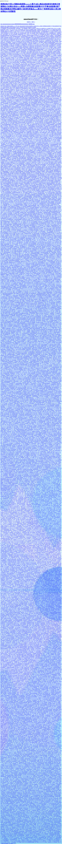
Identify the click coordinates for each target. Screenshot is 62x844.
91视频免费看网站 (15, 115)
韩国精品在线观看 (31, 143)
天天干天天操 (44, 172)
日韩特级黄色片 (34, 383)
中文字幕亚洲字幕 (8, 755)
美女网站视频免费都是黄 (18, 152)
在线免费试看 (16, 205)
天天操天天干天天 (21, 416)
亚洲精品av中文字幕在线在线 (28, 46)
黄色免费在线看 (17, 167)
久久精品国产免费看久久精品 (55, 571)
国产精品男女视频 (29, 802)
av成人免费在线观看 (25, 254)
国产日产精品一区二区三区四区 (30, 713)
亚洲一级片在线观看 (13, 777)
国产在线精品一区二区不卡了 (39, 40)
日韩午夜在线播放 (8, 71)
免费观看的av (31, 128)
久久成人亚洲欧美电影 (7, 362)
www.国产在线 (12, 171)
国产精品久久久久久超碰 (19, 588)
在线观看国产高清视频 (30, 264)
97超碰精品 (11, 265)
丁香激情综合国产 (45, 648)
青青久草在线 (31, 438)
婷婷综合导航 (57, 415)
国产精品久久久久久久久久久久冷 (17, 193)
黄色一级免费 (40, 119)
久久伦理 (45, 427)
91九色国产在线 (12, 572)
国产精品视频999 (53, 60)
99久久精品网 (35, 164)
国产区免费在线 (57, 763)
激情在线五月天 (11, 363)
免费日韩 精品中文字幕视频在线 (38, 53)
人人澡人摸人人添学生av (31, 424)
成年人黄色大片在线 (45, 509)
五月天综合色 (3, 573)
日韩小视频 (40, 796)
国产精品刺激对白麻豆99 (49, 167)
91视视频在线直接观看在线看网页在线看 (50, 768)
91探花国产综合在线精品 (33, 110)
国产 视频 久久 (12, 491)
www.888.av (37, 674)
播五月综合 (40, 124)
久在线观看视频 (29, 721)
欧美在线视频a (45, 439)
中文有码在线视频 (14, 313)
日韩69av (47, 262)
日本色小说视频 (10, 783)
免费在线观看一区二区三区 (31, 717)
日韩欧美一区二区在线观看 (11, 683)
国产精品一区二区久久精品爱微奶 (46, 761)
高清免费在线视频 (39, 126)
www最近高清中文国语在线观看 (41, 143)
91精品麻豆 (50, 434)
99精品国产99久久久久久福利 (14, 610)
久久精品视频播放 (34, 92)
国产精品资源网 (24, 560)
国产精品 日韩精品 (19, 214)
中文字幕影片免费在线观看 (36, 381)
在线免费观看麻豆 (26, 356)
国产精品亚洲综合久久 (43, 449)
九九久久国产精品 (13, 217)
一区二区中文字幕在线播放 (43, 687)
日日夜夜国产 (11, 403)
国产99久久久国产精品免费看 (11, 122)
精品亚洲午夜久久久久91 (26, 431)
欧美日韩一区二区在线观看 (39, 34)
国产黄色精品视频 (5, 414)
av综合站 (21, 186)
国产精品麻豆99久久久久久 (34, 666)
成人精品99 (41, 523)
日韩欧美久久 (20, 248)
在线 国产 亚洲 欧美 (19, 784)
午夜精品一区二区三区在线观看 (47, 539)
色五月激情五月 (13, 320)
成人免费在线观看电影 (18, 436)
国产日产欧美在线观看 (47, 635)
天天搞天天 (19, 360)
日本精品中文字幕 (29, 273)
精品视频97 (2, 405)
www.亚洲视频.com (42, 448)
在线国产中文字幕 (14, 221)
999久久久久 (53, 158)
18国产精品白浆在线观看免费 (51, 659)
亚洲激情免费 (5, 770)
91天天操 (43, 316)
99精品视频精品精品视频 (22, 649)
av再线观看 (13, 692)
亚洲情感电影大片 (52, 46)
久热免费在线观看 (57, 634)
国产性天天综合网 (37, 81)
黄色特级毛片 (58, 425)
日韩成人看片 (9, 268)
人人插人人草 (11, 784)
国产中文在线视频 (14, 489)
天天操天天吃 (44, 156)
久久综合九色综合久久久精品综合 (30, 513)
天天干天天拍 (9, 292)
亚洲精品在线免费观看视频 (52, 592)
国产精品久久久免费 (19, 667)
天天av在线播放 (29, 753)
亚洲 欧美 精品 (11, 298)
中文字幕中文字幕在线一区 (34, 199)
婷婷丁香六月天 (34, 428)
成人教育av (2, 320)
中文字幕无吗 (7, 651)
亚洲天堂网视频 (16, 712)
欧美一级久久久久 (4, 402)
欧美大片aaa (41, 228)
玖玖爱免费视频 (18, 451)
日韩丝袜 (27, 303)
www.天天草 (55, 655)
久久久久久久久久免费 (13, 442)
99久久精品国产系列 (41, 185)
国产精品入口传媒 (19, 233)
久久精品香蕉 (52, 692)
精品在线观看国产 (7, 252)
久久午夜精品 (5, 533)
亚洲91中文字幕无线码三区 (14, 506)
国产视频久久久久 (55, 682)
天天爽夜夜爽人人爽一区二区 (15, 40)
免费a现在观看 (5, 62)
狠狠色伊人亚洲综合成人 (8, 519)
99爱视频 (59, 564)
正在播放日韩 (22, 769)
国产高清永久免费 (23, 676)
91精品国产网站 (10, 173)
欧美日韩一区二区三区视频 (10, 686)
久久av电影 (45, 65)
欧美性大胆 (9, 757)
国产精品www (14, 328)
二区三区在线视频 (4, 410)
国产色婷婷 (32, 674)
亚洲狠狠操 (8, 267)
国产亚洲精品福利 (25, 361)
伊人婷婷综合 (40, 695)
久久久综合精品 (18, 735)
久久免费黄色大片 (52, 254)
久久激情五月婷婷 (13, 227)
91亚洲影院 (31, 608)
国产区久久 (39, 768)
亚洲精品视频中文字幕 (45, 598)
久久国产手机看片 (23, 726)
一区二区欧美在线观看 (31, 50)
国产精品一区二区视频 (13, 762)
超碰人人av (57, 259)
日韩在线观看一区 (32, 346)
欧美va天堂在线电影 (26, 144)
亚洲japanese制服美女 (34, 254)
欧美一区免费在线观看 (45, 423)
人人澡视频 (10, 417)
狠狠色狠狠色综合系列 (44, 674)
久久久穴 (24, 573)
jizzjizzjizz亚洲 (44, 592)
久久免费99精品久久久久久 (51, 722)
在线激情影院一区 (10, 408)
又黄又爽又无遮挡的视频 (5, 333)
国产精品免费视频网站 (54, 116)
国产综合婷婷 (49, 681)
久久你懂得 (48, 92)
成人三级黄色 (44, 751)
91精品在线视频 (36, 182)
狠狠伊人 (5, 48)
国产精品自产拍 (3, 53)
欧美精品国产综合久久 (19, 259)
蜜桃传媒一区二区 (26, 223)
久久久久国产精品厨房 (17, 71)
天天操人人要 (57, 552)
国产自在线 (31, 417)
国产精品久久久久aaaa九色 (49, 259)
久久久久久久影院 (25, 133)
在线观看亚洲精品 (28, 414)
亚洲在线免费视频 (18, 219)
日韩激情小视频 (17, 361)
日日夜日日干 (6, 525)
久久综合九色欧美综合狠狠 (11, 239)
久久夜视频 (30, 518)
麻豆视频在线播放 (19, 782)
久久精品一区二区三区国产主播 (30, 262)
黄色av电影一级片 (10, 656)
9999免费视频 (5, 103)
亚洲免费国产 (50, 620)
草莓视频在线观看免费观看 (32, 523)
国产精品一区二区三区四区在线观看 (20, 83)
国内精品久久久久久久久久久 (53, 244)
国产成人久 (18, 557)
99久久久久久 (3, 427)
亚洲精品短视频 (42, 99)
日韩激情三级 (26, 203)
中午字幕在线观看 (45, 281)
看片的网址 (52, 660)
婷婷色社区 (56, 185)
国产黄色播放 (35, 757)
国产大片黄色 (40, 103)
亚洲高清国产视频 (25, 586)
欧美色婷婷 (16, 398)
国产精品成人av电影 (55, 34)
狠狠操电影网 (35, 469)
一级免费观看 (54, 85)
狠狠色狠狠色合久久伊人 (6, 421)
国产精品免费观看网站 (23, 60)
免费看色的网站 (44, 74)
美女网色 (11, 719)
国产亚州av (55, 357)
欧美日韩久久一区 (31, 191)
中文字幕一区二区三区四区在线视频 (54, 64)
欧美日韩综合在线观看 (9, 768)
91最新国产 (59, 631)
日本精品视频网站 (51, 189)
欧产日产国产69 (18, 108)
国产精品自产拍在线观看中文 (16, 240)
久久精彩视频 (20, 497)
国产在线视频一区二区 (6, 432)
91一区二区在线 (32, 633)
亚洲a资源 (44, 410)
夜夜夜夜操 (39, 482)
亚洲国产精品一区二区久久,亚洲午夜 (34, 505)
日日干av (26, 125)
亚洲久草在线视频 (50, 490)
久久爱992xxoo (11, 619)
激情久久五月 (49, 524)
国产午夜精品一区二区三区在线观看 (10, 747)
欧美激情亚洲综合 (32, 295)
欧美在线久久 (3, 241)
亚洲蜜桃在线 (26, 668)
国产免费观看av (29, 197)
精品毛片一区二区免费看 (41, 165)
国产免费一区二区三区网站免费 (47, 672)
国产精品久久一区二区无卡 (41, 50)
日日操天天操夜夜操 (25, 69)
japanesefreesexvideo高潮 (35, 558)
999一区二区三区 (29, 727)
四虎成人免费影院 (44, 438)
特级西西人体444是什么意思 (6, 355)
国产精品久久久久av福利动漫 (47, 767)
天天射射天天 (48, 611)
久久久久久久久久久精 (21, 495)
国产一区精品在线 (47, 422)
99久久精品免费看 (32, 269)
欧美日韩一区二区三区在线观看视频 (24, 159)
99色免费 (27, 380)
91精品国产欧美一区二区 (9, 438)
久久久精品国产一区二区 (28, 116)
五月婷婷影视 (21, 103)
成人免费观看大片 (16, 423)
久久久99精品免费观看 (47, 296)
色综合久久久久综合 (53, 148)
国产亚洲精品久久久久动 (15, 281)
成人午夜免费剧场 (37, 307)
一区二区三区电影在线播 (42, 676)
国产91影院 (12, 211)
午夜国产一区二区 (7, 558)
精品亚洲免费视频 (23, 646)
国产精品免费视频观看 (43, 441)
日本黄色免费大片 (15, 288)
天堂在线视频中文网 (30, 506)
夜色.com (5, 199)
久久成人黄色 (10, 726)
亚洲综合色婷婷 (16, 325)
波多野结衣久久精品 (26, 219)
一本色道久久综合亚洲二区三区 (20, 245)
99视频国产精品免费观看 (38, 653)
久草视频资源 (30, 620)
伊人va (30, 91)
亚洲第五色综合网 (33, 642)
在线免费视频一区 (7, 244)
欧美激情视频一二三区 (46, 380)
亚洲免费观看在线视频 (35, 253)
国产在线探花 (3, 65)
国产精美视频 (20, 257)
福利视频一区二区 (39, 65)
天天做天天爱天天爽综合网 (34, 210)
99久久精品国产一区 (24, 518)
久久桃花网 (49, 436)
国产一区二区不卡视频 (24, 566)
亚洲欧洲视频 (16, 556)
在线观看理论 (35, 187)
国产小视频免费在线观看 (51, 389)
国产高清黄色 (37, 506)
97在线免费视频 (49, 251)
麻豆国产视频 (17, 321)
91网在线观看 (33, 553)
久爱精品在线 (31, 47)
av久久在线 (26, 690)
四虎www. (4, 783)
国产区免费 (14, 252)
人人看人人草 (55, 508)
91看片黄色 (20, 601)
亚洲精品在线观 (14, 669)
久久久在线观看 (18, 573)
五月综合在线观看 (31, 726)
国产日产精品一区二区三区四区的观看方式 (43, 573)
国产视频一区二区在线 (29, 588)
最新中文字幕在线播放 (26, 462)
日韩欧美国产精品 (40, 465)
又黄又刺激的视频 (19, 96)
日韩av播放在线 (36, 753)
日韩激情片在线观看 (18, 619)
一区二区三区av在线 (50, 165)
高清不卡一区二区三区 (32, 261)
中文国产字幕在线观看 (28, 180)
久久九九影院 (14, 80)
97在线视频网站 (56, 787)
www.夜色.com (11, 769)
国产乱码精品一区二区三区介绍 (12, 218)
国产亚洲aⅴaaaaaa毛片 (44, 463)
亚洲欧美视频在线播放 (36, 547)
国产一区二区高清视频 (36, 651)
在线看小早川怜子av (10, 428)
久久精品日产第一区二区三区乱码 (51, 291)
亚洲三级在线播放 (18, 226)
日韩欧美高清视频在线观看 (55, 395)
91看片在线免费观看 (35, 520)
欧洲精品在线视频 (26, 648)
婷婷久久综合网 (15, 676)
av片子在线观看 (39, 296)
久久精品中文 (27, 363)
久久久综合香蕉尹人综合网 (7, 592)
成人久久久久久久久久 (6, 319)
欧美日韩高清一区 (55, 430)
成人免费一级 (31, 218)
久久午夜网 (19, 586)
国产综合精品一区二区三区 (19, 211)
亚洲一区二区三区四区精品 (53, 666)
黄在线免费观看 (37, 552)
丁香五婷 (31, 89)
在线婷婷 (42, 625)
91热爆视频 (24, 531)
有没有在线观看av (50, 321)
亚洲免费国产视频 (12, 314)
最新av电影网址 (37, 371)
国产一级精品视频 (52, 252)
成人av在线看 (29, 517)
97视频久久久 (39, 278)
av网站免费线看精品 (10, 573)
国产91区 (14, 550)
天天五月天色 (39, 424)
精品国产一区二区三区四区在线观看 (21, 400)
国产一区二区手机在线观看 (41, 334)
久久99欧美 (27, 707)
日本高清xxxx (24, 335)
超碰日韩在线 (38, 560)
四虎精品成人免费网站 (28, 150)
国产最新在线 (4, 404)
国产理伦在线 (45, 434)
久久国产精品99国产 (40, 192)
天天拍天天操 (7, 282)
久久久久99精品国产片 (50, 239)
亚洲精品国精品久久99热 (33, 125)
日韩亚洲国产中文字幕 (25, 281)
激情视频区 (44, 585)
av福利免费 (30, 286)
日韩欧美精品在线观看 (47, 710)
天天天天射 (41, 396)
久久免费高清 (8, 624)
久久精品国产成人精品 (46, 559)
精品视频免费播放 (41, 91)
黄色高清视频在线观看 (7, 444)
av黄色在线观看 (34, 68)
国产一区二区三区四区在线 (18, 591)
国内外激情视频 (19, 314)
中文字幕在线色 (17, 656)
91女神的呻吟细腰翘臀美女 (50, 580)
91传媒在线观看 (28, 769)
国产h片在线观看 (13, 238)
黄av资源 (2, 258)
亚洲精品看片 (8, 377)
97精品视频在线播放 (51, 130)
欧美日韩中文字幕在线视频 (8, 201)
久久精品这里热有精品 (23, 128)
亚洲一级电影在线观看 (25, 755)
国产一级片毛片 (16, 470)
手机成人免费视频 (11, 694)
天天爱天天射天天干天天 (38, 477)
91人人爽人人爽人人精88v (21, 374)
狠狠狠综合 (53, 67)
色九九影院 (35, 308)
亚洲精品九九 (16, 246)
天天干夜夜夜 (9, 54)
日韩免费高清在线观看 (11, 693)
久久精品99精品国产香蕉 (7, 87)
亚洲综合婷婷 (27, 667)
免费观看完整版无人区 (27, 546)
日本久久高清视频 (12, 402)
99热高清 (24, 135)
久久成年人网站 (15, 427)
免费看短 (35, 43)
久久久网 (7, 211)
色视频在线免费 (23, 75)
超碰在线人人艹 (46, 368)
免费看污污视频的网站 (6, 328)
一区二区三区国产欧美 (5, 238)
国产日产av (39, 85)
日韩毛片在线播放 (57, 162)
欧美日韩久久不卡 (16, 511)
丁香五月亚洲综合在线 (28, 672)
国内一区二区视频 (28, 401)
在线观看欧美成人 (52, 33)
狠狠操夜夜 (25, 102)
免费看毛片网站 (50, 488)
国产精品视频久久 (40, 639)
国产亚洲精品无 (36, 132)
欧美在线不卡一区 (47, 686)
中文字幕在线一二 (14, 579)
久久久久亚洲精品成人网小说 (6, 457)
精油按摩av (36, 299)
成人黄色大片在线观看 (46, 491)
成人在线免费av (35, 735)
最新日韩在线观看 (40, 359)
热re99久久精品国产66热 (45, 37)
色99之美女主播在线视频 (12, 415)
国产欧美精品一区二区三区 (8, 167)
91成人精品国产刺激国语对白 (48, 771)
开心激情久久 (5, 694)
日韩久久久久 (42, 502)
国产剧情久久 (35, 42)
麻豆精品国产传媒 (4, 797)
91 (19, 346)
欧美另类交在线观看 (28, 121)
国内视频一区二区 (10, 798)
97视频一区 (24, 191)
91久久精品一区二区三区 (38, 706)
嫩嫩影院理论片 (45, 300)
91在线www (30, 612)
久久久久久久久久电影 (29, 680)
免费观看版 (57, 405)
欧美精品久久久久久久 (37, 585)
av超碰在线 (34, 537)
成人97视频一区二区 (32, 36)
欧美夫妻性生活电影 (42, 237)
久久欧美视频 (50, 355)
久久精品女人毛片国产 (52, 333)
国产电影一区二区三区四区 (9, 123)
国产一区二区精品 (22, 221)
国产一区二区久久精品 (51, 356)
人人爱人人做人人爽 (12, 585)
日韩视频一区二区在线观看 (11, 158)
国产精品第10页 (7, 332)
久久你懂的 (46, 56)
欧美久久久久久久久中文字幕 (39, 748)
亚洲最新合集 (27, 497)
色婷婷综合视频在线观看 (28, 484)
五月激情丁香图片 (39, 617)
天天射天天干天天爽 (14, 749)
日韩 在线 (2, 387)
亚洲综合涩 (23, 354)
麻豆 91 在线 (39, 615)
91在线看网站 (54, 757)
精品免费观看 (5, 707)
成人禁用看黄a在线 (38, 478)
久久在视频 (36, 436)
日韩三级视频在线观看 (30, 545)
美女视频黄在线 (49, 234)
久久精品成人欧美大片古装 (42, 142)
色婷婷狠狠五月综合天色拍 (13, 300)
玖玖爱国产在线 (53, 178)
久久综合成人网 (30, 644)
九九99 (39, 69)
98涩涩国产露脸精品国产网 (22, 323)
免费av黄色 (41, 248)
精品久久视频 (26, 770)
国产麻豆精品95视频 (36, 31)
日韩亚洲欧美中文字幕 (37, 375)
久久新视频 (51, 170)
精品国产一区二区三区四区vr (15, 316)
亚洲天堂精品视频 (13, 156)
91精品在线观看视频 (38, 658)
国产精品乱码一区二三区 (42, 360)
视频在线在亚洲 (58, 43)
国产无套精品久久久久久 (5, 464)
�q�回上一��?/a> (31, 21)
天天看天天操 (10, 70)
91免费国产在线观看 (10, 375)
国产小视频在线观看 (23, 442)
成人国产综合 (35, 414)
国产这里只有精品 (51, 285)
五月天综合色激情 (36, 797)
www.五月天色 (37, 584)
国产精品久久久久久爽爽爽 (47, 70)
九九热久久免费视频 (53, 734)
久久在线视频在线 (17, 443)
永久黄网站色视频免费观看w (47, 292)
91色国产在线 (45, 194)
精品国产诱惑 (57, 247)
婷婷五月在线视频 (34, 796)
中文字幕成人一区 (48, 359)
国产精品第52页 (45, 268)
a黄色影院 (44, 246)
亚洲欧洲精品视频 (20, 707)
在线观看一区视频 (30, 330)
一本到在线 (16, 769)
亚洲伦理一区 (19, 402)
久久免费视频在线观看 (31, 615)
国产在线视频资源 (24, 593)
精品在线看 (9, 427)
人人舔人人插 (8, 544)
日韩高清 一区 (11, 522)
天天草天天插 (25, 402)
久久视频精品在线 (27, 764)
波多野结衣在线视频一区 (16, 81)
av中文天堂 (7, 67)
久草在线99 (46, 314)
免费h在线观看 (12, 502)
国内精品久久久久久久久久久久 (50, 362)
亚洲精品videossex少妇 (35, 536)
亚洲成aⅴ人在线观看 (52, 294)
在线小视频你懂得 (10, 400)
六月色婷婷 (30, 661)
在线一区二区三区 (19, 710)
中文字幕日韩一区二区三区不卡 (18, 666)
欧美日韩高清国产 (4, 658)
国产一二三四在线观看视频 (49, 261)
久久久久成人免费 (34, 640)
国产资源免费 (31, 598)
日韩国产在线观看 (42, 183)
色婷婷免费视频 (22, 285)
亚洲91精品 (10, 296)
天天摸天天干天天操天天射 (33, 781)
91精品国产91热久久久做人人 (11, 196)
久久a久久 (20, 191)
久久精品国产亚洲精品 (8, 471)
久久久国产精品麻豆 (42, 64)
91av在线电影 (25, 598)
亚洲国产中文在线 (4, 512)
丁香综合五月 (17, 130)
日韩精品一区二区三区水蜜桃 (13, 646)
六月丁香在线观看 (43, 488)
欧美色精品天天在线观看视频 (20, 173)
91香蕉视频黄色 (42, 533)
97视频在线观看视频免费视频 (23, 608)
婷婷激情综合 (13, 503)
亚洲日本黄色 (5, 109)
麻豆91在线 (17, 463)
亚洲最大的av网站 (21, 156)
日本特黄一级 (46, 612)
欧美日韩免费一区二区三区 (8, 709)
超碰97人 (17, 461)
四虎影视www (51, 155)
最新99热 (12, 724)
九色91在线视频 (7, 153)
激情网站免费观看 (49, 102)
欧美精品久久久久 (6, 264)
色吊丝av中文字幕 (44, 536)
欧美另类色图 (5, 160)
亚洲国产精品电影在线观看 (17, 87)
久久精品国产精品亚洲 (18, 635)
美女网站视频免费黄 (53, 371)
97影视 (3, 517)
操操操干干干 (29, 123)
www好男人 (11, 588)
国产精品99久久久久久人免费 (33, 549)
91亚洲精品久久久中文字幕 (24, 640)
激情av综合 (26, 427)
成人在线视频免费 (5, 714)
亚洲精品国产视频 (26, 532)
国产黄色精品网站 (19, 572)
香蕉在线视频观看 (5, 576)
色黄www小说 (30, 307)
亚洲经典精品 (10, 482)
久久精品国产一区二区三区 (53, 136)
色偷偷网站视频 (6, 373)
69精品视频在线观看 (50, 109)
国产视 (18, 651)
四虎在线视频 (38, 648)
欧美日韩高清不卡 (9, 369)
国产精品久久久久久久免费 (12, 53)
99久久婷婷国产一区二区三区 (19, 118)
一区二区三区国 (24, 63)
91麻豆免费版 (55, 647)
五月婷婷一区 (6, 631)
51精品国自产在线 (5, 156)
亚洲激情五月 (52, 574)
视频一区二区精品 (39, 492)
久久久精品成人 (47, 225)
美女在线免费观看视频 (7, 687)
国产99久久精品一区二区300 (38, 291)
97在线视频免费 (4, 128)
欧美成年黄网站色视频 (51, 58)
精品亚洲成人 (30, 512)
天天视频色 (58, 511)
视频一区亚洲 (34, 91)
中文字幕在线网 (48, 214)
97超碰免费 (6, 262)
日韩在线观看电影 (31, 353)
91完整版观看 (22, 597)
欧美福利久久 (52, 375)
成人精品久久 (9, 593)
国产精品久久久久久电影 (35, 606)
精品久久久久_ (12, 105)
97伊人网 (6, 97)
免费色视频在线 (25, 136)
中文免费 (42, 205)
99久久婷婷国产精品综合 (18, 783)
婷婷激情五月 (16, 296)
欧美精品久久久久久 (39, 756)
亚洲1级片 (29, 700)
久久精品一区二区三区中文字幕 (41, 211)
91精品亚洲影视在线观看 (34, 686)
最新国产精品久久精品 (10, 58)
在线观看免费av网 (47, 794)
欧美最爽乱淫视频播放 (34, 207)
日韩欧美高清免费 (13, 94)
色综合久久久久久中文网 (44, 556)
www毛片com (41, 503)
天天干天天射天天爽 (27, 777)
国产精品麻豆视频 (37, 613)
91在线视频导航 (19, 526)
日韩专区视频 (24, 160)
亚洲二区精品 (5, 502)
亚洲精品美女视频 (6, 228)
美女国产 (32, 137)
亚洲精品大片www (32, 192)
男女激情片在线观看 (20, 491)
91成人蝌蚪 (20, 390)
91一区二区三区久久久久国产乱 (41, 155)
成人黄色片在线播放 (20, 729)
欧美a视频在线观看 (16, 755)
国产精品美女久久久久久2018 (25, 149)
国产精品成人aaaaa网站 (27, 782)
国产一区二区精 (35, 519)
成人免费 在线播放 (46, 424)
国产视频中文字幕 (34, 241)
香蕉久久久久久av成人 (22, 376)
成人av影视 (22, 470)
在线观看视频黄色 (17, 665)
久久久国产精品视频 (32, 485)
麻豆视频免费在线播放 (18, 337)
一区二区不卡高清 (40, 537)
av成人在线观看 (12, 533)
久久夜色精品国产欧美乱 (10, 722)
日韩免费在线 (27, 359)
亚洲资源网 (27, 452)
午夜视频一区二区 (8, 781)
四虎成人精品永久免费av (28, 390)
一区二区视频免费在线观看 (45, 789)
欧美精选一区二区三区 (16, 335)
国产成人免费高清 (52, 323)
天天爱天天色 (31, 708)
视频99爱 (53, 131)
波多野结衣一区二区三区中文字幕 (13, 63)
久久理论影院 (3, 393)
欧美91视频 (55, 70)
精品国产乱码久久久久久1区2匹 (32, 430)
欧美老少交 (19, 673)
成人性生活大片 (37, 220)
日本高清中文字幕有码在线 (55, 530)
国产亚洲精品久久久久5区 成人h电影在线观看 (52, 219)
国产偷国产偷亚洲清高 (31, 319)
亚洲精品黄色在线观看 (26, 348)
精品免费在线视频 (53, 207)
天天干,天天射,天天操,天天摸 (24, 482)
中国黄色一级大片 (12, 165)
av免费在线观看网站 (17, 70)
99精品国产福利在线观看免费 (11, 673)
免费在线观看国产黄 (26, 796)
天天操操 (2, 743)
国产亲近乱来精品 (10, 384)
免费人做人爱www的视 (47, 411)
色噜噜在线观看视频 (22, 319)
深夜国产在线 (3, 461)
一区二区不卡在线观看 (26, 458)
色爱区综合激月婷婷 (42, 187)
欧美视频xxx (57, 404)
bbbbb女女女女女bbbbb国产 (7, 83)
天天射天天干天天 (30, 531)
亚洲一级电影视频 (16, 593)
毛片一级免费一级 (17, 90)
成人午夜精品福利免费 (34, 186)
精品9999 (10, 261)
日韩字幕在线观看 (54, 68)
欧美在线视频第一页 (55, 84)
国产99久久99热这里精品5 (36, 172)
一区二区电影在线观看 (25, 610)
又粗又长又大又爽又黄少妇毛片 (34, 78)
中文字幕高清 (11, 626)
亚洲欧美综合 (7, 374)
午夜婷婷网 (8, 431)
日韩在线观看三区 (47, 656)
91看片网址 (36, 96)
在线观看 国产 (38, 146)
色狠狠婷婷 (9, 393)
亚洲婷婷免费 (28, 448)
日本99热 (42, 558)
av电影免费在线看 (27, 381)
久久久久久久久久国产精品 (13, 61)
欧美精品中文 (5, 165)
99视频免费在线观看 (39, 567)
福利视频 (5, 693)
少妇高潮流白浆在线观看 (12, 675)
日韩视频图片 (14, 248)
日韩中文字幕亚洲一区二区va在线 (22, 703)
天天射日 (32, 260)
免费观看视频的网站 (8, 530)
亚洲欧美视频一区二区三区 (54, 551)
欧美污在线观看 (37, 166)
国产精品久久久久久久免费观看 (30, 687)
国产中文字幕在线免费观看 (35, 316)
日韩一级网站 (29, 51)
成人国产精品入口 (49, 716)
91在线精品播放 (46, 661)
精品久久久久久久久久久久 (22, 486)
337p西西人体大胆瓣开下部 (37, 525)
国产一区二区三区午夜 (56, 416)
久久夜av (22, 681)
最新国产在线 (27, 421)
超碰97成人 (13, 421)
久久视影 (36, 231)
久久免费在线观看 (34, 746)
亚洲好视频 (5, 204)
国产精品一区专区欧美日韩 (9, 605)
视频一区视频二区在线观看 (24, 172)
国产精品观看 (20, 449)
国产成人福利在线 (6, 536)
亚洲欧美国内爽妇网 (18, 251)
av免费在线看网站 (27, 510)
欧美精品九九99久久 (37, 206)
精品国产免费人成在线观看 (46, 770)
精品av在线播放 (45, 159)
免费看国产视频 (53, 157)
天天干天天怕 (19, 116)
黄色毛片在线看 (42, 186)
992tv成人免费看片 (44, 354)
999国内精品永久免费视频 (9, 46)
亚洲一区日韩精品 (20, 758)
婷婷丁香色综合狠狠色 (9, 169)
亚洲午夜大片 (46, 313)
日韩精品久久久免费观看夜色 (18, 530)
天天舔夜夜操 (17, 384)
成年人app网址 (50, 176)
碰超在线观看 (6, 571)
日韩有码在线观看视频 (49, 763)
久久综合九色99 (8, 78)
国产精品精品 (44, 703)
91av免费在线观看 (25, 258)
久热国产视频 (52, 556)
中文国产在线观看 (9, 622)
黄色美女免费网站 (45, 319)
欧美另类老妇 (45, 112)
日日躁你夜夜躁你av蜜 (18, 713)
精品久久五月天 (4, 565)
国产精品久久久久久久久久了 (39, 405)
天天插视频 (16, 99)
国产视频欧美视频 (44, 323)
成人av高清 (39, 70)
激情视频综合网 (55, 377)
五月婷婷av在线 (33, 142)
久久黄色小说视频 (7, 483)
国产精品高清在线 (12, 526)
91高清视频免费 (31, 245)
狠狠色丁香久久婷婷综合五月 (9, 452)
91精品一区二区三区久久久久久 (49, 683)
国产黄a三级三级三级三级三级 (31, 268)
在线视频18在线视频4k (17, 781)
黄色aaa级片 (20, 747)
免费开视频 (42, 781)
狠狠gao (11, 347)
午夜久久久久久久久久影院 (43, 343)
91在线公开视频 (7, 258)
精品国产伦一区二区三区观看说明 (54, 432)
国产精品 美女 (44, 620)
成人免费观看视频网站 (12, 797)
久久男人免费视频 (25, 443)
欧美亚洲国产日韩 (10, 337)
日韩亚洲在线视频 (24, 36)
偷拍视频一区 (45, 87)
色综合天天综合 (27, 54)
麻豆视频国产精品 (24, 712)
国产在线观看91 (14, 434)
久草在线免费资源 (34, 393)
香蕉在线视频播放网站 (6, 124)
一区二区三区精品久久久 (44, 475)
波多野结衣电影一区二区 (34, 464)
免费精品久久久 (9, 295)
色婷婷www (32, 58)
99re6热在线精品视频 (37, 646)
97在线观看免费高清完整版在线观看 (23, 104)
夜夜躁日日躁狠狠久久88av (34, 133)
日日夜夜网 (36, 488)
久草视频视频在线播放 (22, 498)
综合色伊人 (49, 675)
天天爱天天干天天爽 (34, 449)
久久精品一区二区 (24, 336)
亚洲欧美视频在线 (27, 714)
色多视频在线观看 (26, 674)
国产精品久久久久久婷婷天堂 (13, 199)
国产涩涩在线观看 (30, 135)
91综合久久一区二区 (33, 783)
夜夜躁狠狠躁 (20, 797)
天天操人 (35, 382)
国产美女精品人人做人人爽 (8, 778)
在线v (57, 303)
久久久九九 (12, 203)
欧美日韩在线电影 (46, 455)
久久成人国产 (55, 502)
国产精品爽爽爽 (50, 180)
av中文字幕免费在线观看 (18, 204)
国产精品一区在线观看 (41, 234)
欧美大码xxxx (26, 635)
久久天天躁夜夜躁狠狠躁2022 (11, 411)
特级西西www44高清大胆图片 (8, 584)
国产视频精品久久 (23, 246)
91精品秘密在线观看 (44, 252)
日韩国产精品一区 (31, 551)
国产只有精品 (26, 186)
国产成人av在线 (47, 95)
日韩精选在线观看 (45, 571)
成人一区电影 (14, 662)
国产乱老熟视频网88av (56, 517)
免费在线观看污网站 (36, 689)
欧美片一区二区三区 (37, 754)
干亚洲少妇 (29, 689)
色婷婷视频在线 (9, 371)
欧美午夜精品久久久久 (8, 95)
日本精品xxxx (46, 692)
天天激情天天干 (6, 492)
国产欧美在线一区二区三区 (35, 321)
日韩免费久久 (9, 157)
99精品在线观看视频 (7, 183)
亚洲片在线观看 (22, 504)
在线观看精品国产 (25, 571)
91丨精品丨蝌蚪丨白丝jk (33, 678)
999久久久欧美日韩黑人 (29, 572)
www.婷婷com (43, 680)
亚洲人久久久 (54, 69)
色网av (24, 48)
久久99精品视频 (30, 82)
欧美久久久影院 (22, 117)
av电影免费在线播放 (20, 654)
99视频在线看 (11, 736)
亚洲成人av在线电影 (51, 342)
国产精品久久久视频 (57, 540)
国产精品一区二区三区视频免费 (52, 200)
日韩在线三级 (54, 196)
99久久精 (52, 558)
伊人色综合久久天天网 (8, 302)
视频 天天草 (23, 506)
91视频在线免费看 (18, 462)
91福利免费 (27, 300)
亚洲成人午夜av (3, 330)
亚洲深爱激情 (48, 801)
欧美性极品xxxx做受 (47, 90)
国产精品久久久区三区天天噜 (30, 87)
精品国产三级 (15, 642)
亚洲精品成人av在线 (21, 617)
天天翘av (53, 280)
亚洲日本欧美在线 (30, 306)
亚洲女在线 (45, 525)
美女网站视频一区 (34, 64)
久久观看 (6, 418)
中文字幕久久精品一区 (56, 749)
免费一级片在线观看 (31, 33)
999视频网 (21, 672)
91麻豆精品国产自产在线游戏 (40, 301)
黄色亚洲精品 (37, 129)
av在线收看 (4, 730)
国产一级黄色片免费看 (14, 225)
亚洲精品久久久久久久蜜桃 (38, 362)
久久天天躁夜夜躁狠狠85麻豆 (19, 536)
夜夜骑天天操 (43, 245)
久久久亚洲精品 (37, 680)
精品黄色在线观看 (20, 680)
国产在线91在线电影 (46, 105)
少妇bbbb (45, 288)
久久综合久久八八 (47, 57)
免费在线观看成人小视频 (30, 238)
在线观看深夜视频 (31, 594)
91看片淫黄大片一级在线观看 (16, 525)
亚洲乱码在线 (33, 511)
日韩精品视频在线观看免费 (30, 30)
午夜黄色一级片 (44, 166)
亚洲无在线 (13, 727)
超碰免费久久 (53, 735)
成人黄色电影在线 (38, 726)
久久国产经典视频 (55, 587)
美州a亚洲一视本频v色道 (27, 42)
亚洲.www (24, 271)
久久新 (5, 417)
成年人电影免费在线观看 (30, 790)
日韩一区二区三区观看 (29, 496)
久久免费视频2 (33, 226)
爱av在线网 (44, 681)
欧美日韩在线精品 (51, 164)
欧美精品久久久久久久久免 (47, 522)
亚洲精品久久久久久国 (48, 390)
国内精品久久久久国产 (8, 33)
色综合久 (9, 490)
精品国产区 (25, 515)
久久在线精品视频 (15, 322)
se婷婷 (25, 425)
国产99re (29, 649)
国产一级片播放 (16, 519)
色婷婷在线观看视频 (31, 212)
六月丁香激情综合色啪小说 (22, 299)
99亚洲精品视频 (37, 708)
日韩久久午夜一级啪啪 (30, 715)
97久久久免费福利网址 (44, 253)
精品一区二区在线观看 (26, 525)
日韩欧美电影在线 (35, 248)
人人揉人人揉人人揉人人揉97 (45, 131)
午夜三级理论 (53, 584)
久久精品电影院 (49, 152)
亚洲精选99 (18, 802)
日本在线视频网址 (57, 484)
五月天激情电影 (10, 146)
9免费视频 (52, 313)
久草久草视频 (47, 640)
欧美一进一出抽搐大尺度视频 (32, 503)
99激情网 (58, 111)
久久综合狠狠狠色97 (25, 627)
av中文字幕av (38, 491)
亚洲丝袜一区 (39, 235)
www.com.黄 (39, 380)
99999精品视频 (3, 490)
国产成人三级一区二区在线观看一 (46, 498)
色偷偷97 (2, 389)
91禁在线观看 (33, 54)
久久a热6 (17, 363)
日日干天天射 (37, 245)
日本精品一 (8, 553)
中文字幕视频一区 (53, 348)
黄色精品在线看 (53, 642)
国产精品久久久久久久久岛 (44, 182)
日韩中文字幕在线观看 (24, 225)
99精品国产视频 (39, 194)
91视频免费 (8, 776)
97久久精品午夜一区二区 (10, 254)
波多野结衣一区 (20, 687)
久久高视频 (19, 659)
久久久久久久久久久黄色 (8, 499)
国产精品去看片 (6, 203)
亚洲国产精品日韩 (5, 795)
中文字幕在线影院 (38, 566)
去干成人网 (38, 62)
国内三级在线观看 (37, 654)
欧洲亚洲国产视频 (57, 329)
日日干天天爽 (30, 435)
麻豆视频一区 (46, 330)
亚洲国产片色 (20, 292)
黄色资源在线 (37, 218)
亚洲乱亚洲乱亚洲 (43, 645)
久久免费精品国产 (52, 44)
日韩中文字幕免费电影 (51, 778)
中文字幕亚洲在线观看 (12, 207)
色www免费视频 (14, 153)
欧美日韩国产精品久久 (36, 599)
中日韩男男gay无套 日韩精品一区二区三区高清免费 (34, 337)
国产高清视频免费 (21, 238)
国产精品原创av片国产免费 (10, 389)
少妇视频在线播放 (27, 410)
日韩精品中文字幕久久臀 (8, 437)
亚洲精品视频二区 (13, 632)
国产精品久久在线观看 (30, 730)
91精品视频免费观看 (39, 461)
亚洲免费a (40, 414)
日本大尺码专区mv (19, 203)
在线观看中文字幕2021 (11, 349)
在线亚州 (43, 157)
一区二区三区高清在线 (5, 193)
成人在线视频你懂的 (14, 414)
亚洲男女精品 (44, 206)
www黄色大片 (10, 353)
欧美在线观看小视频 (49, 271)
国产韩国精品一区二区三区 (49, 639)
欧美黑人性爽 (52, 509)
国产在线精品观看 (56, 450)
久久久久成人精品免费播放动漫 (32, 118)
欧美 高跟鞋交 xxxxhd (38, 647)
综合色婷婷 (38, 592)
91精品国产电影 (53, 653)
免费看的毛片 (28, 396)
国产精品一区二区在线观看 (13, 212)
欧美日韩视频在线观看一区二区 (12, 504)
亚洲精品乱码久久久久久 (31, 621)
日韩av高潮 (29, 374)
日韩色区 (16, 340)
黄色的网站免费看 (34, 223)
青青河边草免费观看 (48, 457)
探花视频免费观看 (16, 357)
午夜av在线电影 (25, 438)
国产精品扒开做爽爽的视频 (22, 631)
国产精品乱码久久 (52, 441)
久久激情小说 (9, 760)
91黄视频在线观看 (39, 577)
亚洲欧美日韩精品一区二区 (49, 465)
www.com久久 (16, 187)
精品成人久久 (41, 640)
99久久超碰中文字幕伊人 (23, 227)
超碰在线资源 (8, 288)
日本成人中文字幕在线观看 (49, 267)
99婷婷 (28, 542)
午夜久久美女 (58, 477)
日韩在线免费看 (15, 524)
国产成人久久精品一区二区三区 (22, 89)
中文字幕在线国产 (39, 212)
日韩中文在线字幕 (54, 728)
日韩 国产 (36, 486)
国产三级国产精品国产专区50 (8, 398)
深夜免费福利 (39, 320)
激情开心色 (37, 67)
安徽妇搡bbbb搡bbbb (37, 576)
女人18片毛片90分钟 (49, 714)
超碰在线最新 (5, 82)
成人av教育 (58, 183)
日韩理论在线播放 (40, 775)
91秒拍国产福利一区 (54, 690)
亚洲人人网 (19, 693)
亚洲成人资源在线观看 (43, 741)
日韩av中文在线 (51, 179)
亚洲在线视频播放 (13, 416)
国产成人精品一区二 (8, 194)
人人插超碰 (32, 780)
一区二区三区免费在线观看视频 (14, 160)
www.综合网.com (23, 505)
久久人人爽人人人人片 (28, 34)
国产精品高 (19, 282)
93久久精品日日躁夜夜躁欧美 (25, 599)
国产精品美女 (7, 279)
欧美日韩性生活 (8, 586)
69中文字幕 (16, 375)
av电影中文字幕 (42, 472)
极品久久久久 (41, 162)
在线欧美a (54, 346)
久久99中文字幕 (52, 485)
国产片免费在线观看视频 (45, 694)
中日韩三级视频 (34, 325)
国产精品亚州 (23, 51)
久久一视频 (18, 303)
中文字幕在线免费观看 (54, 423)
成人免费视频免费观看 (53, 613)
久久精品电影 (10, 90)
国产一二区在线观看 (47, 706)
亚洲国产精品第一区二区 (29, 658)
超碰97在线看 (49, 515)
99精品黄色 (24, 756)
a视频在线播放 (19, 478)
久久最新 (24, 502)
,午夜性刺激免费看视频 (39, 167)
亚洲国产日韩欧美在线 (27, 257)
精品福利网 (19, 559)
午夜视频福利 (6, 89)
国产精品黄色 (20, 479)
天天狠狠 (34, 769)
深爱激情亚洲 (11, 748)
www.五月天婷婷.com (44, 340)
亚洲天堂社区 (18, 332)
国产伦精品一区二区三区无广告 (50, 298)
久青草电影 (14, 166)
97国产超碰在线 (48, 402)
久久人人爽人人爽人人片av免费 (47, 133)
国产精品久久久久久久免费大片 (52, 160)
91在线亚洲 (28, 68)
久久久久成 (59, 58)
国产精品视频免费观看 (36, 504)
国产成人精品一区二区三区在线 (31, 762)
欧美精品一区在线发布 (19, 425)
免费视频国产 (5, 179)
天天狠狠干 (51, 47)
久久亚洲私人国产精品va (51, 511)
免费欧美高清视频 (42, 549)
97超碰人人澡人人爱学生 (7, 423)
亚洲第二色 (24, 301)
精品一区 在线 (33, 240)
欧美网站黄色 (42, 41)
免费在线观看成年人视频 (26, 198)
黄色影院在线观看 (30, 166)
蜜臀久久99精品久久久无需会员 (8, 720)
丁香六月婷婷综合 (19, 180)
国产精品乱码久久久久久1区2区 (14, 138)
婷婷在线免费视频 (52, 456)
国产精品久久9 (20, 279)
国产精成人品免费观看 (34, 363)
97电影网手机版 (26, 142)
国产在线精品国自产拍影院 (17, 746)
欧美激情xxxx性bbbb (56, 644)
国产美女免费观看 (34, 99)
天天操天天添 (47, 769)
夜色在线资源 (27, 255)
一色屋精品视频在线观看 (34, 361)
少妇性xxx (5, 231)
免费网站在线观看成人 (36, 431)
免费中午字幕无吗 (32, 28)
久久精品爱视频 (22, 622)
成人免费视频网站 (19, 445)
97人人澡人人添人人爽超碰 (45, 67)
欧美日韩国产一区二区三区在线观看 (10, 34)
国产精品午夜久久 (34, 183)
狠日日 (55, 238)
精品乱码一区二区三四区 (34, 418)
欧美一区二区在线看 (25, 316)
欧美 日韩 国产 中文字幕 (38, 387)
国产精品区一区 (50, 443)
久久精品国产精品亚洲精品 (8, 336)
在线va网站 (59, 381)
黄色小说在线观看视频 (46, 85)
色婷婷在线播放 (27, 570)
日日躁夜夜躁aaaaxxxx (40, 152)
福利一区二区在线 (16, 757)
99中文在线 (34, 149)
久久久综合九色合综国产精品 (20, 542)
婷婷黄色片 (20, 185)
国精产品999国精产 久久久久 (55, 354)
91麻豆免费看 (58, 537)
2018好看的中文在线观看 (35, 716)
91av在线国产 (29, 733)
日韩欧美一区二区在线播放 (19, 709)
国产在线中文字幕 (41, 257)
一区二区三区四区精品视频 (19, 164)
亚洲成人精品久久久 (24, 218)
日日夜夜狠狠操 (23, 62)
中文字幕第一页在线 (49, 238)
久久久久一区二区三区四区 (54, 343)
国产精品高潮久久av (30, 122)
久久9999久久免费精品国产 (54, 396)
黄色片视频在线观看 (10, 454)
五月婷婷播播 (17, 409)
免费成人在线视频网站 (29, 429)
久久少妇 (35, 119)
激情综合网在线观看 (52, 199)
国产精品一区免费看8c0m (35, 667)
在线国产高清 (47, 286)
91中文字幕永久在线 (11, 461)
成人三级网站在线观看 (6, 708)
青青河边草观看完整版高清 (5, 322)
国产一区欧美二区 (56, 723)
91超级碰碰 (36, 608)
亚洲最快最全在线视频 (33, 557)
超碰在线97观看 (48, 41)
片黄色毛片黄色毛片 (11, 456)
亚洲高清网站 (54, 717)
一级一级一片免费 (51, 240)
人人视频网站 (18, 354)
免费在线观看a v (30, 442)
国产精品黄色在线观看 (21, 550)
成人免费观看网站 (18, 391)
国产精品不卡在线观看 (16, 435)
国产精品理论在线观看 (50, 476)
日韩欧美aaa (22, 184)
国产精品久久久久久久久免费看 (33, 114)
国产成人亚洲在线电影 (11, 794)
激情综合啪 (53, 491)
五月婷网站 (45, 669)
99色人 (27, 666)
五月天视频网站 (13, 576)
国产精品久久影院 (39, 586)
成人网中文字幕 (18, 722)
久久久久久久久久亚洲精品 (27, 228)
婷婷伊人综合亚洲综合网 (56, 594)
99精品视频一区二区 (53, 492)
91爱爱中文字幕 (52, 326)
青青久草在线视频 (8, 550)
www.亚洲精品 (56, 503)
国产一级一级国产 (46, 726)
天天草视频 (39, 455)
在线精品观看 (9, 65)
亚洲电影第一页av (51, 547)
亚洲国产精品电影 (7, 618)
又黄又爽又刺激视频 (48, 98)
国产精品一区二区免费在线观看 (20, 33)
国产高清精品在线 (45, 431)
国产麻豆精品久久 (39, 353)
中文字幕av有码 (44, 273)
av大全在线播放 (43, 430)
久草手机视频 (33, 189)
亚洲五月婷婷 (15, 128)
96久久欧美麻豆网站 (53, 431)
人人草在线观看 (55, 296)
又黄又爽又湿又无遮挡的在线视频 (16, 652)
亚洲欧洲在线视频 (54, 182)
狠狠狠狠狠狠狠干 (40, 55)
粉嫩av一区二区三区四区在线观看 (51, 287)
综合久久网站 (6, 281)
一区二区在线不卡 (19, 137)
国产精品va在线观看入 (36, 94)
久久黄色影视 (26, 145)
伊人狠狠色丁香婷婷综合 (46, 69)
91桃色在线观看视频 (32, 205)
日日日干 (2, 668)
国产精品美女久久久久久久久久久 (36, 794)
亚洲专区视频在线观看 (22, 353)
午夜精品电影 (30, 138)
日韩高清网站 (27, 193)
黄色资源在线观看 (57, 438)
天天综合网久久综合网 (43, 736)
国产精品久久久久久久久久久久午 (42, 47)
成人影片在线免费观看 (7, 685)
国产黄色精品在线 (26, 108)
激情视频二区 (15, 763)
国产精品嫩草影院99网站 (48, 279)
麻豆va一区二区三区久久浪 (11, 29)
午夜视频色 (28, 428)
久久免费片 (21, 91)
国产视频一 (7, 802)
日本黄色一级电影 (36, 672)
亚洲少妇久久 (49, 533)
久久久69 (42, 397)
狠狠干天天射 (6, 430)
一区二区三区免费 (52, 570)
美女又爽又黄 (12, 259)
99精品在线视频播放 (45, 633)
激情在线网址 (16, 381)
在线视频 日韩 (4, 70)
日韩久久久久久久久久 (46, 482)
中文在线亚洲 (7, 191)
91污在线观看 (3, 101)
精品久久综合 (47, 84)
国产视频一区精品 (10, 542)
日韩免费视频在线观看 (14, 67)
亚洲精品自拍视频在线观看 (35, 516)
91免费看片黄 (49, 226)
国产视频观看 (17, 522)
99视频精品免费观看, (42, 432)
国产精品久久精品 (37, 600)
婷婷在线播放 (44, 307)
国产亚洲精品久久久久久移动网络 (15, 179)
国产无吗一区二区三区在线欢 (20, 182)
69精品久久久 (16, 622)
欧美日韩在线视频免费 (15, 305)
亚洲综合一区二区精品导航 (55, 319)
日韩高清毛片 (49, 448)
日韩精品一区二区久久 (28, 204)
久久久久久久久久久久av (55, 97)
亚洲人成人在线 (12, 178)
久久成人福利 (7, 57)
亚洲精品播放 (53, 516)
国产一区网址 (22, 61)
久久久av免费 (23, 621)
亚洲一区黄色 (27, 491)
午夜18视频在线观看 (33, 742)
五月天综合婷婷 (14, 76)
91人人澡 (7, 405)
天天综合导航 (31, 584)
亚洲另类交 (40, 693)
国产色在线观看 (42, 92)
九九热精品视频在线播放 (55, 625)
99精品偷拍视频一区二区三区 (50, 275)
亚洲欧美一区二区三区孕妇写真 (23, 320)
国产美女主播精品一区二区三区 (26, 581)
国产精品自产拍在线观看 (31, 465)
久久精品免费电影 (6, 441)
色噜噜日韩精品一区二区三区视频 (44, 341)
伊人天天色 (9, 139)
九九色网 (49, 49)
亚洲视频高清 (12, 373)
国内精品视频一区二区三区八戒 (50, 361)
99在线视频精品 (15, 194)
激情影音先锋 (35, 124)
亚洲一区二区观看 (24, 384)
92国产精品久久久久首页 (14, 679)
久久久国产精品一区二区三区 (24, 148)
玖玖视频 (49, 644)
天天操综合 (53, 295)
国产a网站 (55, 61)
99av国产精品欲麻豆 (47, 695)
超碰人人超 (14, 159)
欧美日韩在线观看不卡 (42, 164)
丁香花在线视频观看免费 (17, 620)
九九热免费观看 (26, 455)
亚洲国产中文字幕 (33, 69)
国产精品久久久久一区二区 (29, 743)
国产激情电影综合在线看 (43, 308)
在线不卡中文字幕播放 (5, 184)
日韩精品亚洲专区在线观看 (48, 77)
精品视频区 (23, 508)
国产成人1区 (37, 415)
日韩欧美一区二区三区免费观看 (38, 437)
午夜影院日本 (11, 82)
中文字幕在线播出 (42, 231)
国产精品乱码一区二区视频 (43, 393)
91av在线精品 (24, 230)
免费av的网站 (11, 475)
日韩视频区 (7, 98)
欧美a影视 (43, 626)
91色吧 (10, 401)
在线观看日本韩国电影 (44, 660)
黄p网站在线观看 (23, 114)
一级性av (21, 454)
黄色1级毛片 (28, 699)
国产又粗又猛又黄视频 (24, 293)
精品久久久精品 (9, 132)
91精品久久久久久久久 (54, 71)
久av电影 (43, 102)
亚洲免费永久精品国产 (39, 665)
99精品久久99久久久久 (41, 369)
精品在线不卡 (10, 756)
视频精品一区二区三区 (12, 655)
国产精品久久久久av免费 (28, 710)
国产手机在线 (12, 405)
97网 (11, 536)
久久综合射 (14, 170)
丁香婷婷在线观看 (44, 201)
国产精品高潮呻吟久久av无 (34, 660)
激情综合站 (40, 712)
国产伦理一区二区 (34, 673)
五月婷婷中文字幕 (28, 585)
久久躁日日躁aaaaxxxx (42, 241)
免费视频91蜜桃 (31, 83)
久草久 (32, 219)
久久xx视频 (27, 341)
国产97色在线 (27, 499)
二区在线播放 (45, 285)
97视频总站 (4, 559)
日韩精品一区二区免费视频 (9, 51)
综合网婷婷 (5, 682)
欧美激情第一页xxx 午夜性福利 (52, 626)
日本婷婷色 (46, 121)
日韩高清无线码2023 (51, 513)
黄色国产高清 (39, 579)
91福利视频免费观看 (46, 383)
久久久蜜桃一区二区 (34, 457)
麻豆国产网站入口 (18, 275)
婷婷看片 (18, 404)
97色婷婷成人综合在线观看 (5, 518)
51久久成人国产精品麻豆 (34, 178)
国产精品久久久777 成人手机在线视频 (40, 456)
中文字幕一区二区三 (56, 210)
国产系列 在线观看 (17, 65)
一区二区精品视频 (42, 486)
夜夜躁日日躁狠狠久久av (12, 638)
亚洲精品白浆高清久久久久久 (46, 454)
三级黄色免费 (38, 246)
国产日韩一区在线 (14, 60)
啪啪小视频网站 (3, 207)
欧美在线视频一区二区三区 (40, 200)
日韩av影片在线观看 (28, 797)
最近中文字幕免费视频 (50, 43)
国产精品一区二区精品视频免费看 (12, 68)
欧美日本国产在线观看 (6, 796)
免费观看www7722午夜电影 (33, 170)
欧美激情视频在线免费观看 (13, 260)
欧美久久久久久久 (44, 415)
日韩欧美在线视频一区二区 (33, 151)
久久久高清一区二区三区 (30, 274)
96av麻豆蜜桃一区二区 (5, 724)
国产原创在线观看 (47, 213)
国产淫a (38, 713)
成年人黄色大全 (43, 416)
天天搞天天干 (50, 398)
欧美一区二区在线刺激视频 (50, 302)
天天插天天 (8, 348)
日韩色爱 (13, 432)
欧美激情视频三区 (35, 349)
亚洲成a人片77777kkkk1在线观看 (12, 47)
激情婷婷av (34, 366)
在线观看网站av (41, 302)
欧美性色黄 (19, 796)
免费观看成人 (25, 781)
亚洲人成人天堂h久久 (50, 301)
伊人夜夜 (40, 529)
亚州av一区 (50, 720)
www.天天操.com (31, 63)
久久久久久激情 (25, 787)
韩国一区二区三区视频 (16, 327)
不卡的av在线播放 (27, 538)
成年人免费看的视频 (26, 481)
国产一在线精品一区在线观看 (6, 213)
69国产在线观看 (50, 349)
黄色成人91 (14, 272)
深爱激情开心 (29, 618)
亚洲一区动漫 (18, 69)
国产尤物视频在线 (51, 288)
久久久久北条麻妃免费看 (27, 275)
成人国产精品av (26, 185)
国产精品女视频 (5, 364)
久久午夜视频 (7, 230)
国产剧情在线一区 (11, 574)
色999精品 (59, 614)
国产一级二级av (21, 94)
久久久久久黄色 (25, 210)
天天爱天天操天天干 (11, 101)
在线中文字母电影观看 (8, 325)
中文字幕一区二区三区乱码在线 (52, 407)
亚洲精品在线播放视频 (11, 559)
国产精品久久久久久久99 (5, 669)
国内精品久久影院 (22, 84)
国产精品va (24, 166)
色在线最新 (2, 640)
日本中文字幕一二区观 (35, 163)
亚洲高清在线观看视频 (32, 682)
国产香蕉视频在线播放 (55, 678)
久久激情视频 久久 (24, 761)
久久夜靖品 (16, 418)
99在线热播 (31, 488)
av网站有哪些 (46, 614)
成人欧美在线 (21, 362)
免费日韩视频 (24, 655)
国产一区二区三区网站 (44, 363)
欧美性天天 (12, 782)
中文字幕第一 (25, 605)
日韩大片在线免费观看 (25, 321)
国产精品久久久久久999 (40, 790)
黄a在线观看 (30, 646)
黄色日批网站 (58, 342)
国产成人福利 (44, 224)
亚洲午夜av (13, 490)
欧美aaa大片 (54, 403)
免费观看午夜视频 (36, 701)
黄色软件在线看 (45, 613)
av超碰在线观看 (36, 638)
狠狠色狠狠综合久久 (33, 225)
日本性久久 (52, 62)
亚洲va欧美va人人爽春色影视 (52, 246)
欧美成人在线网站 (40, 227)
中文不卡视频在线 (16, 88)
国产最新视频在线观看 (28, 309)
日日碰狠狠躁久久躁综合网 (9, 367)
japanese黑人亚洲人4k (43, 758)
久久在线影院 (57, 313)
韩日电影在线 (46, 523)
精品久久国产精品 (27, 437)
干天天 (57, 42)
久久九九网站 (30, 367)
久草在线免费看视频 (31, 194)
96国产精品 (30, 213)
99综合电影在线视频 (14, 599)
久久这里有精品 (22, 543)
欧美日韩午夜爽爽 (25, 70)
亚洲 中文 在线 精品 (51, 696)
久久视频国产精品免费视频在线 (38, 404)
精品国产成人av (35, 162)
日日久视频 (33, 329)
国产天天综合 (35, 755)
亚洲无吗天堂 (37, 442)
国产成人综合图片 (9, 143)
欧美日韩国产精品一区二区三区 (24, 407)
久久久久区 (35, 138)
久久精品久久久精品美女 (25, 265)
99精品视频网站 (27, 183)
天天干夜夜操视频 (4, 178)
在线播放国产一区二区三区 (38, 719)
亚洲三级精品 (42, 714)
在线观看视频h (25, 394)
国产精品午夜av (34, 237)
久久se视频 (14, 687)
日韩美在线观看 (16, 581)
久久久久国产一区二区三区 (47, 278)
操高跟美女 (42, 238)
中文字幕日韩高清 (12, 770)
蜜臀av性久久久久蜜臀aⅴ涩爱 (34, 702)
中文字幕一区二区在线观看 (45, 753)
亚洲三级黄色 (22, 741)
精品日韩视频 (57, 490)
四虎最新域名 (58, 267)
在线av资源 (41, 520)
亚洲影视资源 (53, 145)
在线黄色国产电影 (50, 266)
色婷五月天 (7, 30)
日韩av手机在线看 (37, 439)
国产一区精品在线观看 (5, 486)
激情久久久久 (21, 253)
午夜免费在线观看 (12, 43)
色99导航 (46, 254)
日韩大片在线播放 (41, 382)
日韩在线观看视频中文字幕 (45, 190)
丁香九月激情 (15, 177)
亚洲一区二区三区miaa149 (16, 531)
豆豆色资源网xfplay (18, 532)
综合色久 (2, 374)
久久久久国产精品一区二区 (28, 314)
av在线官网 (26, 292)
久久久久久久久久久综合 (36, 530)
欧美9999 (52, 748)
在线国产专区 (33, 592)
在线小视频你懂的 (43, 132)
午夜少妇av (23, 330)
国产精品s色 (9, 511)
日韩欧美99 (35, 257)
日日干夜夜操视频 (12, 469)
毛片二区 (35, 631)
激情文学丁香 (3, 613)
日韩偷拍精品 (21, 119)
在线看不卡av (40, 692)
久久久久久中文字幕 (20, 380)
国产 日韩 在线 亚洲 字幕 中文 (11, 424)
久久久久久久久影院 (12, 659)
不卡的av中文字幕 (31, 80)
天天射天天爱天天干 (45, 62)
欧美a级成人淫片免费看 (11, 286)
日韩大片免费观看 (37, 150)
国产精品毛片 (54, 337)
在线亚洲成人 (5, 475)
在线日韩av (12, 710)
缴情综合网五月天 (16, 614)
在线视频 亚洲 (32, 586)
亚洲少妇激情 (58, 191)
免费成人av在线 (45, 574)
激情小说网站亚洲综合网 (49, 452)
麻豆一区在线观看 (35, 282)
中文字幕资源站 (35, 115)
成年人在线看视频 (10, 730)
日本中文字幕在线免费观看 (21, 432)
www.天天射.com (8, 170)
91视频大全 (12, 30)
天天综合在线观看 (5, 347)
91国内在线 (5, 570)
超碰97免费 (49, 557)
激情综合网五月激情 (46, 505)
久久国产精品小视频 (9, 699)
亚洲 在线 (8, 102)
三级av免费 (28, 760)
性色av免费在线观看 (55, 505)
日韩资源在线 (58, 340)
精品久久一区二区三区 (22, 662)
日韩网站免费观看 (54, 95)
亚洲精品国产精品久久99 (51, 245)
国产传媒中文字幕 (6, 313)
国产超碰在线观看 (22, 483)
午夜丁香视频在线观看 (48, 409)
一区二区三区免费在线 (13, 253)
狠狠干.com (4, 638)
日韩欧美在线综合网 (28, 347)
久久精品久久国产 (10, 133)
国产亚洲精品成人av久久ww (54, 150)
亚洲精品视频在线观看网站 (29, 740)
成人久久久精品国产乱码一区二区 (9, 674)
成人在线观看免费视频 (41, 458)
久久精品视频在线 (7, 186)
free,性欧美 (2, 341)
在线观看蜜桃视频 (41, 421)
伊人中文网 (7, 340)
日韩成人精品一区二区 (46, 679)
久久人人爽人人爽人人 (53, 328)
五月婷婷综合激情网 (51, 549)
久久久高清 (8, 597)
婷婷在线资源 (3, 478)
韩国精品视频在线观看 (53, 495)
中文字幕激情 (41, 325)
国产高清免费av (51, 471)
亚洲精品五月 (18, 101)
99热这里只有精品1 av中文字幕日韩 (38, 389)
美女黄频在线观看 (55, 30)
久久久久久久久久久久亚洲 (49, 227)
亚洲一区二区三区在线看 (17, 136)
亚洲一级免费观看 (32, 635)
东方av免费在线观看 (28, 701)
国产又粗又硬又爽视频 (20, 349)
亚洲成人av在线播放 (28, 604)
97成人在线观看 (28, 540)
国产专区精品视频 (54, 727)
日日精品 (51, 121)
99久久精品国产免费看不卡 (40, 191)
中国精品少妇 (47, 558)
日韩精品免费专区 (10, 744)
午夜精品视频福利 (41, 262)
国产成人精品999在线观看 (38, 121)
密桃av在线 (36, 736)
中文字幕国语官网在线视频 (33, 230)
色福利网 (56, 36)
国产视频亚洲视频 (4, 44)
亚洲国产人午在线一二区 (16, 333)
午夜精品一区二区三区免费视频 (17, 57)
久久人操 (40, 771)
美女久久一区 (55, 797)
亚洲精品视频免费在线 (50, 628)
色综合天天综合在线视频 (35, 767)
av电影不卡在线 (20, 632)
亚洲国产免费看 (26, 393)
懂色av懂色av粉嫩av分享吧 (49, 228)
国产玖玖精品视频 (30, 439)
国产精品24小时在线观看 (13, 672)
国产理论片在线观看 (24, 423)
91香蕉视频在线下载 (16, 326)
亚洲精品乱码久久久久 (40, 83)
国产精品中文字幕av (12, 404)
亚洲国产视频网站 (37, 160)
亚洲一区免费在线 (35, 688)
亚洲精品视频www (29, 576)
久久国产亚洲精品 (21, 162)
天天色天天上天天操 (41, 251)
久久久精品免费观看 (12, 758)
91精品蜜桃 (39, 295)
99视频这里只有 (57, 271)
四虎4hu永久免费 (17, 719)
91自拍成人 (28, 751)
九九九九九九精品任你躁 (19, 109)
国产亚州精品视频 (21, 434)
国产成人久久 (29, 404)
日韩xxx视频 (37, 780)
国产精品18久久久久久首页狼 (53, 408)
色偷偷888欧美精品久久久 (50, 537)
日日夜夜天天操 (49, 723)
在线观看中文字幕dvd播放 (33, 357)
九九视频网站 (31, 665)
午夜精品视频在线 (53, 775)
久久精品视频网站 (38, 434)
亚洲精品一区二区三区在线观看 (21, 110)
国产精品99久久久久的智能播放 (25, 187)
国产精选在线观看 (32, 90)
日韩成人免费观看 (5, 715)
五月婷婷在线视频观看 (34, 217)
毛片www (39, 43)
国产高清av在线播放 (56, 543)
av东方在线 (58, 584)
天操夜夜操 (58, 289)
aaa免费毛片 (47, 690)
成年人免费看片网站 (28, 132)
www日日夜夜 (16, 143)
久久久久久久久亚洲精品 (25, 260)
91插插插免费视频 (18, 383)
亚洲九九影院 (8, 680)
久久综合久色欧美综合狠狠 (13, 62)
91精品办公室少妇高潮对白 (34, 729)
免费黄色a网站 (38, 598)
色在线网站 (23, 618)
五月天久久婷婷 (9, 88)
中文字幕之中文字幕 (13, 376)
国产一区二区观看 (38, 778)
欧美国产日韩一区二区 (52, 28)
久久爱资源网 (19, 794)
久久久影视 (11, 418)
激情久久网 (15, 292)
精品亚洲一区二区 (15, 149)
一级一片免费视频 (4, 474)
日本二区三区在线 (25, 693)
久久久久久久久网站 (36, 61)
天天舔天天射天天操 (56, 376)
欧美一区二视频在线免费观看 (53, 563)
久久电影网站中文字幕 (25, 590)
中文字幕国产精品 (17, 756)
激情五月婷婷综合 (15, 604)
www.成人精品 (14, 74)
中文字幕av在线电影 (25, 488)
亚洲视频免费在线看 (37, 401)
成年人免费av (22, 300)
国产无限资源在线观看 (56, 760)
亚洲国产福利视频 (48, 781)
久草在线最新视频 (33, 668)
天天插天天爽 (35, 529)
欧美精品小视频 (14, 185)
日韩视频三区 (25, 391)
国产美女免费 (15, 157)
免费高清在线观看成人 (50, 183)
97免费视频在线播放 (30, 434)
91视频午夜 (25, 678)
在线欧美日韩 (3, 794)
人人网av (43, 43)
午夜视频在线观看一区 (42, 425)
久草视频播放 (18, 405)
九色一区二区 (41, 673)
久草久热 (18, 509)
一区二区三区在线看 (36, 74)
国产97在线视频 (17, 613)
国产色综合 (41, 123)
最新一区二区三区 (20, 421)
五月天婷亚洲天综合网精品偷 (50, 520)
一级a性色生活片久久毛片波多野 (53, 315)
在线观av (56, 156)
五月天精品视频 (31, 336)
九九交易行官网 (36, 544)
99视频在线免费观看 (5, 315)
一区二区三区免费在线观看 (14, 364)
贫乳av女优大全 (33, 359)
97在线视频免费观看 (11, 465)
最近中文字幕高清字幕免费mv (21, 126)
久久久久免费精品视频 (52, 327)
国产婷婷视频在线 (32, 293)
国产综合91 (43, 654)
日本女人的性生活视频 (41, 54)
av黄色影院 (30, 43)
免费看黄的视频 (32, 400)
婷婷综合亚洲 (56, 176)
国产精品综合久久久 (4, 220)
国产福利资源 (46, 551)
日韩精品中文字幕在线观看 (30, 563)
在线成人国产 (54, 464)
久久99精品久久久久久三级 (54, 56)
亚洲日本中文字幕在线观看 (24, 99)
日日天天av (18, 508)
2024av (53, 247)
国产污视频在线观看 (46, 579)
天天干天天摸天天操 (43, 398)
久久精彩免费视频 (33, 681)
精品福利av (44, 260)
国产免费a (54, 706)
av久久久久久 (34, 458)
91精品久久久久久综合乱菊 (43, 97)
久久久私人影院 (52, 374)
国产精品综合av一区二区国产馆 (23, 241)
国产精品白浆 (5, 376)
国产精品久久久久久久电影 (33, 44)
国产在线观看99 (13, 479)
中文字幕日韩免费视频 (39, 763)
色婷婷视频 (49, 519)
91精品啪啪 (16, 454)
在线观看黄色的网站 (30, 622)
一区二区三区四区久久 (17, 139)
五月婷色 (48, 435)
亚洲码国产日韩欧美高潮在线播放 (38, 104)
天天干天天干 (15, 468)
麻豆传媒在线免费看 (35, 441)
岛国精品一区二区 (13, 162)
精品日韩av (22, 401)
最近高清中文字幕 (24, 130)
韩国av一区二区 (33, 744)
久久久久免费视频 (10, 144)
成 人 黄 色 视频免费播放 (48, 184)
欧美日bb (40, 247)
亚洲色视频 (8, 445)
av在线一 (21, 381)
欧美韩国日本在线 (31, 763)
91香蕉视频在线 (11, 735)
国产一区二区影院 (43, 315)
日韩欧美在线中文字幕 (50, 257)
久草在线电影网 (38, 751)
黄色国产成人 (29, 182)
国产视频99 (41, 42)
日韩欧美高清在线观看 (45, 129)
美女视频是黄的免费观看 (38, 390)
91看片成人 (41, 787)
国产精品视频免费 (21, 695)
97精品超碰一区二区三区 (11, 137)
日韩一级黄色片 (25, 665)
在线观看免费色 (48, 418)
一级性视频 (46, 492)
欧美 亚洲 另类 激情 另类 (42, 244)
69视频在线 (14, 796)
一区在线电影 (3, 542)
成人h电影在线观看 (36, 233)
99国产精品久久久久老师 (42, 563)
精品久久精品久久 (30, 471)
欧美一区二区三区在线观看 (53, 114)
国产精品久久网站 (42, 125)
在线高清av (28, 278)
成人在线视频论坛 (11, 552)
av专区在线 (43, 489)
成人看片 (35, 305)
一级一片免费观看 (49, 231)
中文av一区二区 (8, 177)
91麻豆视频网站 (49, 272)
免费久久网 (8, 346)
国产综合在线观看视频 (13, 734)
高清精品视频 (22, 68)
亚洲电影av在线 (10, 182)
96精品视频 (16, 701)
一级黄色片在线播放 (8, 366)
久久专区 (30, 291)
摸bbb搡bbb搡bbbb (48, 400)
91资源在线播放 (48, 339)
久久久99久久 (38, 509)
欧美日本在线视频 (48, 83)
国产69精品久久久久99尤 (41, 532)
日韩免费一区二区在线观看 (10, 660)
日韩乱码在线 (44, 179)
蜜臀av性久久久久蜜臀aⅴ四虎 (51, 565)
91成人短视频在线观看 (32, 102)
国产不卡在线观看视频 (30, 211)
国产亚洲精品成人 (54, 350)
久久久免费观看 (28, 94)
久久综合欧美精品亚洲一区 (49, 474)
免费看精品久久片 (28, 591)
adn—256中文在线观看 (42, 332)
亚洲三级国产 (19, 476)
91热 (31, 755)
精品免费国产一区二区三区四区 (19, 343)
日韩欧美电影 (29, 529)
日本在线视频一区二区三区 (17, 223)
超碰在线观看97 (20, 359)
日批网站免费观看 (53, 435)
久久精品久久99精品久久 (16, 258)
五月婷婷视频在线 (18, 144)
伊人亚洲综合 (15, 760)
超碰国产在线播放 (7, 166)
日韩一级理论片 (14, 191)
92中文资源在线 (52, 258)
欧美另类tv (21, 410)
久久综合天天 (54, 695)
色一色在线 (15, 601)
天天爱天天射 (40, 275)
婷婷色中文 (23, 625)
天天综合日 (33, 777)
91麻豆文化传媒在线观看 (10, 517)
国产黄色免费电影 (25, 788)
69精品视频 (18, 389)
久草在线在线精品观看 (10, 28)
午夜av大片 (54, 719)
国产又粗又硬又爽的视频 (9, 606)
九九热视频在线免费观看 (46, 196)
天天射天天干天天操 (14, 481)
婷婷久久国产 (39, 285)
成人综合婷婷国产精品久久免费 (27, 728)
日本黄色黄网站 (52, 126)
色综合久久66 (37, 774)
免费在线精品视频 (6, 539)
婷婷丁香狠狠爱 (36, 116)
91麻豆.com (19, 166)
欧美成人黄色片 (29, 355)
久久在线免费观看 (34, 265)
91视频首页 (43, 63)
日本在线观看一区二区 (16, 618)
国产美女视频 (10, 591)
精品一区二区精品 (32, 380)
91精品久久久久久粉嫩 (32, 279)
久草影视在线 (55, 364)
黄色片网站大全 (12, 96)
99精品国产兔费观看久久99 (13, 131)
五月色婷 (44, 566)
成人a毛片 (20, 776)
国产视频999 (15, 362)
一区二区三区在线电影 (55, 478)
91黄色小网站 (55, 325)
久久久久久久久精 (48, 667)
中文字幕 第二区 (13, 98)
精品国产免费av (33, 455)
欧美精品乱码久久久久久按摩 (6, 36)
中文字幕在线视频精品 (13, 103)
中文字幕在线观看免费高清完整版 (52, 91)
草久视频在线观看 (55, 483)
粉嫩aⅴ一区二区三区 (56, 679)
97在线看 (7, 625)
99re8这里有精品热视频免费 (21, 702)
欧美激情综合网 (36, 727)
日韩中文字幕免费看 (20, 570)
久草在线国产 (51, 445)
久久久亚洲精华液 (50, 680)
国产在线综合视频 (56, 336)
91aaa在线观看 (16, 678)
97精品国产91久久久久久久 (48, 577)
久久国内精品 (46, 601)
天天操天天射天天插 (13, 737)
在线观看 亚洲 (48, 210)
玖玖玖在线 (31, 566)
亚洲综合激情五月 (55, 214)
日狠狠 (37, 33)
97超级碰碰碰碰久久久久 (26, 326)
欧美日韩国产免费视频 (47, 762)
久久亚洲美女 (30, 160)
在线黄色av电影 (40, 29)
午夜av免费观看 (41, 445)
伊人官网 (4, 342)
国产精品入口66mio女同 (34, 203)
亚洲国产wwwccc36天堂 (46, 587)
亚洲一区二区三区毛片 (49, 591)
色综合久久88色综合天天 (18, 515)
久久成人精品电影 (55, 169)
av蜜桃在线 (41, 357)
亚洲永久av (21, 455)
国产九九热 (14, 558)
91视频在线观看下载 (51, 82)
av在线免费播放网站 (47, 782)
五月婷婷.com (34, 764)
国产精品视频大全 (20, 585)
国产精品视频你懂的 (41, 36)
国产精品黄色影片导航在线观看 (50, 497)
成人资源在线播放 (55, 593)
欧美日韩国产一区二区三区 (56, 105)
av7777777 (9, 64)
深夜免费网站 (17, 298)
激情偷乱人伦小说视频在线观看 (19, 111)
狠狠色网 (40, 102)
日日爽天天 (29, 340)
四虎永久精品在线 (11, 108)
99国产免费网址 (31, 560)
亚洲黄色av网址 (14, 600)
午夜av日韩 (42, 476)
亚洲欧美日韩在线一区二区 (17, 121)
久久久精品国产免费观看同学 (26, 206)
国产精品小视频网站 (36, 190)
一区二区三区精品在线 (40, 565)
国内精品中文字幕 (18, 598)
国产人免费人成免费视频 (9, 280)
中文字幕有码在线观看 (43, 138)
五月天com (6, 212)
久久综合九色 (22, 234)
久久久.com (50, 142)
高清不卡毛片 (45, 615)
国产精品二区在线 (47, 376)
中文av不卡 (14, 680)
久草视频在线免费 (6, 185)
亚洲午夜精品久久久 (53, 128)
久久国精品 (37, 315)
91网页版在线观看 (27, 547)
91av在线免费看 (29, 354)
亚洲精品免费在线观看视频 (38, 479)
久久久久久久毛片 (24, 346)
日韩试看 (41, 578)
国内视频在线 (3, 429)
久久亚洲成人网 (50, 237)
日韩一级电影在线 (35, 463)
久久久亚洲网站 (40, 56)
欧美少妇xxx (51, 597)
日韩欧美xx (8, 700)
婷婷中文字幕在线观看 (24, 199)
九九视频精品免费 (18, 768)
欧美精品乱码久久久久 (28, 302)
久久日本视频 (55, 533)
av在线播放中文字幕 (4, 572)
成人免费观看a (25, 28)
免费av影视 (34, 347)
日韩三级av (21, 125)
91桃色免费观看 (8, 743)
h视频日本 (57, 699)
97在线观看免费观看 (37, 196)
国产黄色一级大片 (33, 627)
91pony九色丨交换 (22, 355)
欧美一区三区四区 (46, 631)
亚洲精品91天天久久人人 (38, 280)
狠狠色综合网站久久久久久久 (39, 89)
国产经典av (3, 143)
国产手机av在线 (12, 654)
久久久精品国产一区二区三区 (28, 474)
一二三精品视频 (45, 646)
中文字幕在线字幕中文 (13, 607)
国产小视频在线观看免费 (19, 429)
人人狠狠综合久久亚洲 (20, 727)
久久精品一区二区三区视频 (51, 421)
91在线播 (23, 465)
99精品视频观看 (3, 757)
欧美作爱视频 (13, 700)
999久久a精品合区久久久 (17, 145)
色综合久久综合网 (23, 143)
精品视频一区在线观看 (45, 158)
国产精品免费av (9, 581)
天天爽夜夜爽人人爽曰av (56, 550)
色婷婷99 (46, 544)
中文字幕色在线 (55, 272)
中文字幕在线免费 (27, 248)
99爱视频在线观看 (47, 212)
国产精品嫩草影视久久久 (24, 418)
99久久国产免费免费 (57, 391)
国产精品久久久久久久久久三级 (50, 740)
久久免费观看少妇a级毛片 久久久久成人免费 (47, 428)
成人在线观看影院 (48, 230)
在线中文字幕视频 (30, 524)
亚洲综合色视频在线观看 (18, 577)
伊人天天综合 (5, 476)
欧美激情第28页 (17, 169)
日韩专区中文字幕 (41, 776)
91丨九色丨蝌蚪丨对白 (25, 252)
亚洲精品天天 (49, 54)
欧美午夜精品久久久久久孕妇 (54, 754)
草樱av (22, 743)
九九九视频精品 (29, 375)
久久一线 (7, 506)
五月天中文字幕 (40, 668)
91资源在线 (49, 585)
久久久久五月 (48, 382)
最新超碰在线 (28, 55)
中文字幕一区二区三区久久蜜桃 (53, 481)
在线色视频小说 (15, 640)
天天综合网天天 (42, 339)
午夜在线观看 (50, 512)
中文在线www (46, 103)
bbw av (4, 537)
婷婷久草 (32, 526)
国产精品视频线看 (40, 259)
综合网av (31, 57)
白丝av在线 (56, 260)
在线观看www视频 (49, 89)
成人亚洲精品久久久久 (35, 737)
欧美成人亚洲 (42, 638)
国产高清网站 (57, 488)
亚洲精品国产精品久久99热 (37, 213)
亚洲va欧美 (58, 456)
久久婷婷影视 (58, 455)
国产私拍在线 (33, 497)
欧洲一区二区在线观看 (15, 41)
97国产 (19, 590)
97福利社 (24, 685)
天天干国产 (30, 477)
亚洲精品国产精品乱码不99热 (36, 112)
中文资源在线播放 (53, 129)
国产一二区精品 (13, 341)
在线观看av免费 (23, 212)
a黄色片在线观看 (43, 471)
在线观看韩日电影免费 (55, 212)
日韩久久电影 (47, 499)
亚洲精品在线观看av (53, 468)
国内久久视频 (43, 524)
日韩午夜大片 (7, 305)
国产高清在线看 (6, 240)
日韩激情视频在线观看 (21, 388)
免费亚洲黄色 (20, 523)
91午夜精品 (8, 563)
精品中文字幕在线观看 (53, 669)
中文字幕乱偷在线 (57, 316)
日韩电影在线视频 (20, 341)
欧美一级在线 (10, 780)
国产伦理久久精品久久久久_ (41, 408)
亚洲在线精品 (48, 790)
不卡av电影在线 (38, 531)
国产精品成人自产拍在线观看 (44, 395)
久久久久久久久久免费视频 (30, 234)
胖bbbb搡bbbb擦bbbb (27, 792)
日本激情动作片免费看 (56, 656)
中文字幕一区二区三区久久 (36, 508)
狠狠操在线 (37, 601)
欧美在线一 (3, 642)
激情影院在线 (20, 34)
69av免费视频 (3, 28)
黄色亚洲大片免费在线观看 (25, 519)
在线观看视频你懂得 (29, 522)
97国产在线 (47, 625)
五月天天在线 (58, 509)
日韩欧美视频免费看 (55, 92)
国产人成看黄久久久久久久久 (17, 102)
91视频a (12, 84)
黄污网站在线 (58, 62)
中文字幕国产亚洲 (30, 342)
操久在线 (50, 308)
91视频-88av (50, 138)
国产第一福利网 (19, 135)
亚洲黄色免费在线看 (17, 287)
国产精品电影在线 (11, 214)
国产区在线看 (47, 178)
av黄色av (29, 651)
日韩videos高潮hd (51, 462)
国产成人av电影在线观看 (10, 387)
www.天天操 (27, 553)
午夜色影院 (24, 382)
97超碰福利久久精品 (49, 40)
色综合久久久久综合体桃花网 (24, 377)
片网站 (38, 205)
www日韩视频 (22, 721)
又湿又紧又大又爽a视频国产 (20, 278)
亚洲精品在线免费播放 (18, 547)
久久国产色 (13, 155)
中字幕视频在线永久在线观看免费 (46, 391)
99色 (46, 442)
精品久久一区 (42, 468)
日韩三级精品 (34, 695)
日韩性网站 (23, 35)
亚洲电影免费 (58, 796)
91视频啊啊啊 (10, 554)
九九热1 (28, 768)
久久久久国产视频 (23, 235)
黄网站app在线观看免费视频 (49, 42)
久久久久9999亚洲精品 (30, 403)
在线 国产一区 (58, 288)
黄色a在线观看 (11, 615)
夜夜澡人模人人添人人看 (30, 184)
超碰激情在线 (33, 266)
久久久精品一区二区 (50, 191)
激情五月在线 (17, 200)
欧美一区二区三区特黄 (52, 206)
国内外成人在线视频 (28, 362)
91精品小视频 (8, 115)
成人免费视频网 (38, 306)
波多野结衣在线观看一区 (30, 470)
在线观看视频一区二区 (55, 694)
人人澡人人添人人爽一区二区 (27, 371)
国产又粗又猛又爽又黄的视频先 (46, 795)
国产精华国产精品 (5, 190)
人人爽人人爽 (29, 124)
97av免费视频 (12, 315)
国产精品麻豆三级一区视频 (48, 693)
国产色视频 (50, 439)
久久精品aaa (49, 655)
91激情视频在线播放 (47, 387)
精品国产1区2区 (31, 679)
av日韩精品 (21, 701)
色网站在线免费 (33, 70)
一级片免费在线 (5, 105)
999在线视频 (55, 710)
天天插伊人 (11, 200)
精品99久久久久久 (12, 323)
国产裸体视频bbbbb (24, 88)
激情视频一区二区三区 (16, 564)
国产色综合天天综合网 (46, 483)
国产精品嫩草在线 (31, 655)
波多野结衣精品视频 (8, 741)
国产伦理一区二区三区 (38, 669)
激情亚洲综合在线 (55, 226)
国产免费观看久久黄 (33, 145)
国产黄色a (41, 619)
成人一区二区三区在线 (15, 264)
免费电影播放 (43, 624)
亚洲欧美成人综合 (44, 199)
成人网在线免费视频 (48, 122)
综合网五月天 (7, 217)
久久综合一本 (19, 674)
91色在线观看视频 (23, 661)
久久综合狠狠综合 (37, 180)
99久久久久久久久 (19, 309)
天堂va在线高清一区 (45, 328)
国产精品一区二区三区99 (43, 117)
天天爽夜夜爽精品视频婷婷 (11, 792)
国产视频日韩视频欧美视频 (33, 364)
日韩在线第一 (18, 28)
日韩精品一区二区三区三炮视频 (54, 702)
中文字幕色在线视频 (23, 78)
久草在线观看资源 (25, 333)
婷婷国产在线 (5, 253)
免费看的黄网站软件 (29, 397)
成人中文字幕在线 (15, 186)
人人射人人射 (13, 649)
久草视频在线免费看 (23, 644)
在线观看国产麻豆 (37, 101)
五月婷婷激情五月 (31, 509)
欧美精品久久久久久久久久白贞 (15, 648)
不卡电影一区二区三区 (14, 566)
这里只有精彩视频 (44, 495)
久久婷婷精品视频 (38, 679)
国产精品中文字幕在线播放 (35, 258)
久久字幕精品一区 (35, 340)
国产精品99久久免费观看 (52, 564)
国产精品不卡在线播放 (25, 511)
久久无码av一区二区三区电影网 (15, 394)
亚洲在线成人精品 (13, 497)
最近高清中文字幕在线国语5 (22, 43)
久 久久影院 (8, 241)
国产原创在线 (53, 661)
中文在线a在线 (50, 347)
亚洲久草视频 (25, 659)
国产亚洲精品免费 (26, 189)
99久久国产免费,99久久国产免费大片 (43, 545)
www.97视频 (54, 90)
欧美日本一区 (45, 754)
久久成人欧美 (23, 342)
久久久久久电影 (13, 430)
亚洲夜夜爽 (33, 634)
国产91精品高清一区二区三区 (36, 377)
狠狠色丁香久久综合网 (14, 247)
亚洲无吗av (21, 690)
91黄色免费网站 (58, 35)
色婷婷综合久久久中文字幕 (50, 104)
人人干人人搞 (28, 536)
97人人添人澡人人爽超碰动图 (37, 614)
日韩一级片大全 (15, 741)
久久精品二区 (37, 524)
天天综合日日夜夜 (12, 380)
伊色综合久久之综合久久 (26, 688)
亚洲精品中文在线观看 (5, 163)
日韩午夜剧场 (23, 298)
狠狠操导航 (5, 116)
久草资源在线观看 (31, 246)
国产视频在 (45, 756)
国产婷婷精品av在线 (38, 330)
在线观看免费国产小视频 (9, 130)
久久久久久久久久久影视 (54, 143)
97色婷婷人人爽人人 (7, 223)
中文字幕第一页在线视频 (52, 645)
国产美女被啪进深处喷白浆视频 (43, 370)
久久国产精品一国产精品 (46, 599)
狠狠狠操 (40, 268)
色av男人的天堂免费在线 (19, 201)
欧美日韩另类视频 (8, 350)
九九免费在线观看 (46, 728)
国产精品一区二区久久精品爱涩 (39, 232)
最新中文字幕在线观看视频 (16, 546)
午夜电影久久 (41, 287)
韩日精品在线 (55, 681)
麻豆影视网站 (35, 95)
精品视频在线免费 (4, 672)
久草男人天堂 (55, 411)
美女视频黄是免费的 (44, 371)
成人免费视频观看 (50, 552)
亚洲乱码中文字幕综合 (18, 56)
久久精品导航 (41, 225)
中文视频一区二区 (11, 135)
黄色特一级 (53, 312)
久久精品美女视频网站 (31, 322)
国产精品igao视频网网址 (51, 417)
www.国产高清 (10, 790)
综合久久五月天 (14, 634)
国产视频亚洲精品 (16, 401)
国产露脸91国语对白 (53, 163)
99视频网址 (52, 769)
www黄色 (54, 152)
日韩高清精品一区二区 (33, 398)
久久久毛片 (2, 635)
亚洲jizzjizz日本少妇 (44, 136)
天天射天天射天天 (25, 90)
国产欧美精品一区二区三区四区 (27, 315)
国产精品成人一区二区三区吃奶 (41, 583)
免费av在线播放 (31, 647)
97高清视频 (19, 189)
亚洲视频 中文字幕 (36, 476)
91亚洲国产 (41, 95)
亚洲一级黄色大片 (11, 463)
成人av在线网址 (18, 133)
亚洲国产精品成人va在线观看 (55, 177)
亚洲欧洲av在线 (53, 631)
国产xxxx (6, 394)
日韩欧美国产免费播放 (22, 176)
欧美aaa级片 (21, 183)
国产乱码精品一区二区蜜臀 (34, 394)
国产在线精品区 (10, 245)
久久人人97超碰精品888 (54, 103)
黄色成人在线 (58, 240)
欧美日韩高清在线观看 (18, 408)
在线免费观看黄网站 (32, 750)
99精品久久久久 (15, 549)
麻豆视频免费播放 (13, 492)
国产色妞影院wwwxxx (46, 717)
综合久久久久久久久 (57, 142)
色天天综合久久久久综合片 (32, 343)
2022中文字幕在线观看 (50, 404)
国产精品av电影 (5, 261)
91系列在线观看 (40, 261)
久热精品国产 (38, 489)
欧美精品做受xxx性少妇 (18, 347)
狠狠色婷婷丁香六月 (21, 751)
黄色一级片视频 (51, 217)
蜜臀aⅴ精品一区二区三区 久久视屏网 (47, 173)
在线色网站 (35, 286)
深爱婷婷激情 (26, 178)
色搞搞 (18, 761)
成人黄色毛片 (50, 50)
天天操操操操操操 (34, 619)
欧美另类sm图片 (42, 436)
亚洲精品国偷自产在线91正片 (49, 477)
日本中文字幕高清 (51, 334)
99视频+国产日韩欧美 (10, 409)
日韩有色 (55, 504)
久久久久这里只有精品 (49, 162)
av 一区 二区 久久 (35, 714)
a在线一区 (42, 452)
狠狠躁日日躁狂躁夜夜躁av (9, 356)
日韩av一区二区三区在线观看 (40, 588)
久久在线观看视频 (16, 261)
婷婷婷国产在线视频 (30, 749)
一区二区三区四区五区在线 (17, 150)
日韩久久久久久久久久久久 (29, 408)
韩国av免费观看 (51, 201)
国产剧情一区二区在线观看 (12, 117)
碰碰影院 (36, 435)
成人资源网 (47, 53)
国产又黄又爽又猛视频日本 (10, 545)
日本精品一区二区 (48, 437)
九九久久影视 (13, 282)
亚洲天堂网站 (5, 61)
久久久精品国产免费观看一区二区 (20, 477)
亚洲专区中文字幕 (23, 306)
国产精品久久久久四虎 (31, 75)
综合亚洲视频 (29, 48)
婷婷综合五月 (8, 397)
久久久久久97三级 (34, 699)
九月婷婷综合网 (22, 524)
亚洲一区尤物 (40, 682)
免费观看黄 (13, 332)
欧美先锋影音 (56, 620)
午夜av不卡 (36, 502)
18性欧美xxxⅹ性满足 (17, 788)
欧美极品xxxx (22, 403)
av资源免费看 (52, 262)
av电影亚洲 (46, 526)
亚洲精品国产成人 (19, 533)
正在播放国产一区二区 (20, 155)
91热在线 (50, 364)
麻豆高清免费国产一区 (35, 696)
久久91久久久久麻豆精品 (6, 76)
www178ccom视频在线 (29, 67)
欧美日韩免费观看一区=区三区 (6, 232)
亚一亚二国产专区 (53, 139)
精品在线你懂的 (6, 75)
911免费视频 (45, 126)
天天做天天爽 (12, 129)
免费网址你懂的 (27, 325)
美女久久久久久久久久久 (28, 539)
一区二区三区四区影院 (34, 468)
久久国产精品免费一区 (11, 339)
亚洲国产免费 (43, 346)
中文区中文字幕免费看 (32, 60)
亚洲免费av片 (11, 383)
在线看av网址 (53, 604)
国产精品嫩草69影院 (30, 200)
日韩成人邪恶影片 (40, 98)
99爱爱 (38, 761)
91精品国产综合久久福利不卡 (29, 368)
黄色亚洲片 (11, 628)
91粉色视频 (16, 285)
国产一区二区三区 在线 (25, 520)
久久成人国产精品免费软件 (35, 281)
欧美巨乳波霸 (14, 776)
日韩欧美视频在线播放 (40, 402)
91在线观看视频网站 (50, 638)
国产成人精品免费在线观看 (42, 750)
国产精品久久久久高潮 (48, 299)
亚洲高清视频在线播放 (55, 621)
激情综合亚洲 (15, 355)
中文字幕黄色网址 (26, 56)
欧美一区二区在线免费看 (43, 450)
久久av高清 (22, 563)
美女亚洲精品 (42, 271)
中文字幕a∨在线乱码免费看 (15, 271)
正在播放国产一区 (35, 700)
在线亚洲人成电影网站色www (7, 343)
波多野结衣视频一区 (46, 516)
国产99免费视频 (3, 485)
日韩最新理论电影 (27, 233)
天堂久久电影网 (56, 522)
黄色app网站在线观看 (19, 280)
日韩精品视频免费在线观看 (26, 719)
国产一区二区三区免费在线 (37, 641)
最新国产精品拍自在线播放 (53, 751)
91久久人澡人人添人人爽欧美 (35, 292)
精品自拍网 (21, 363)
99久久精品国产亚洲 (25, 767)
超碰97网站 (53, 303)
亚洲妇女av (24, 768)
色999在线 (23, 37)
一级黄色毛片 (25, 165)
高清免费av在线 (45, 128)
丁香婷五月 (21, 115)
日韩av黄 (4, 133)
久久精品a (53, 567)
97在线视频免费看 (21, 696)
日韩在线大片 (47, 303)
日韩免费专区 (49, 416)
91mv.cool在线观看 (29, 600)
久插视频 (44, 628)
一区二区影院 (52, 363)
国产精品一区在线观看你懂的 (44, 197)
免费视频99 (19, 230)
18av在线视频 (53, 545)
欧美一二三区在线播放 (17, 291)
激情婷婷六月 (11, 37)
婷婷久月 (16, 84)
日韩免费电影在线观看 (17, 224)
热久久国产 (27, 441)
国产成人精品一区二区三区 (44, 48)
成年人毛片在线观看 (14, 306)
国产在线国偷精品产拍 (50, 606)
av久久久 (35, 554)
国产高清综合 (16, 726)
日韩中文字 (32, 491)
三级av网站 (30, 169)
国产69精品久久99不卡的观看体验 (17, 163)
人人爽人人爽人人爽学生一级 (38, 785)
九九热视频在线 (19, 448)
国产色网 (12, 690)
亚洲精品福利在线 (4, 510)
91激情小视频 (51, 135)
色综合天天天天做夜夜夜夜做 (53, 743)
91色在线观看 (56, 146)
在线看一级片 (51, 578)
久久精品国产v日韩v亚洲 (8, 470)
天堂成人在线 (48, 776)
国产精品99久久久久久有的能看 (33, 173)
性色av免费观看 (34, 103)
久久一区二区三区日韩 (16, 743)
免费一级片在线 (27, 746)
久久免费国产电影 (24, 44)
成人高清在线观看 (17, 371)
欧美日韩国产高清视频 (46, 295)
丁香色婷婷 (27, 155)
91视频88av (24, 71)
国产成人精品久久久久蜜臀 (54, 268)
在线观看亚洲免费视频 (39, 526)
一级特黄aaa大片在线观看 (17, 42)
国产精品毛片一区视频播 (54, 281)
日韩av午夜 (44, 342)
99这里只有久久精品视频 (20, 30)
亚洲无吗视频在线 (28, 115)
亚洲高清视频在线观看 (43, 746)
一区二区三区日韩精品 (45, 218)
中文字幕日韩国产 (18, 798)
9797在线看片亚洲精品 (21, 733)
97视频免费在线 (52, 340)
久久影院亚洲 (46, 119)
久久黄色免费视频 (11, 309)
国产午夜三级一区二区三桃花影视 (40, 518)
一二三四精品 (37, 397)
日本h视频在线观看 (44, 233)
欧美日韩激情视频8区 (5, 529)
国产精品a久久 (30, 683)
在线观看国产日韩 (12, 396)
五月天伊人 (31, 101)
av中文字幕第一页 (34, 421)
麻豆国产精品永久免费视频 (12, 485)
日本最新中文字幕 (38, 137)
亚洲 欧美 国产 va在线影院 (12, 148)
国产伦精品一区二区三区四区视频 (30, 445)
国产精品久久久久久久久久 (35, 108)
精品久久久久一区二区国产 (48, 309)
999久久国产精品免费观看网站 (52, 624)
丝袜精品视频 (15, 295)
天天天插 (32, 751)
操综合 (24, 448)
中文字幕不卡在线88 (16, 563)
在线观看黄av (34, 448)
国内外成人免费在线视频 (18, 499)
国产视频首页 (12, 180)
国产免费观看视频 (58, 401)
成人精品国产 (54, 269)
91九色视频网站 (25, 633)
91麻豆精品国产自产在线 (25, 247)
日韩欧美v (57, 471)
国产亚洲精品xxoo (38, 522)
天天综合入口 (38, 594)
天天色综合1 (10, 661)
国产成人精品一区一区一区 (38, 51)
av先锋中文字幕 (32, 402)
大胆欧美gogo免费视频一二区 (39, 111)
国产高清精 (54, 559)
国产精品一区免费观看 (7, 676)
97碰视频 (15, 774)
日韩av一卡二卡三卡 (33, 692)
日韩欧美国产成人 (42, 355)
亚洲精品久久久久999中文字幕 (26, 305)
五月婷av (6, 200)
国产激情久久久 (25, 146)
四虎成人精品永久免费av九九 (22, 692)
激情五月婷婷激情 (48, 325)
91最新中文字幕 (52, 330)
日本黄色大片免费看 (23, 205)
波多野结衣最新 (9, 578)
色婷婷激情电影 (56, 720)
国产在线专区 (11, 510)
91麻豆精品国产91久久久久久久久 (10, 390)
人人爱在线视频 (38, 652)
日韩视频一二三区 (44, 258)
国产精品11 (36, 271)
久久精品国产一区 (20, 262)
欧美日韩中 (8, 210)
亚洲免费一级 (27, 103)
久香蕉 (46, 170)
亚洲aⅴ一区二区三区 (33, 88)
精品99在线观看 (33, 185)
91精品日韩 (15, 369)
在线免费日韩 (22, 67)
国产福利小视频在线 (52, 166)
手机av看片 (47, 748)
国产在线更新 (17, 336)
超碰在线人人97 (47, 367)
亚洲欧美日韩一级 (39, 368)
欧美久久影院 (11, 425)
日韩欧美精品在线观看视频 (7, 293)
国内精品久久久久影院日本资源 (41, 597)
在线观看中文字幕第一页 (53, 94)
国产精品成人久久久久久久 (33, 659)
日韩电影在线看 (10, 621)
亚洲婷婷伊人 (56, 750)
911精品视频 (58, 360)
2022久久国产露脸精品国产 (8, 219)
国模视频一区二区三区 (8, 205)
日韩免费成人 (28, 117)
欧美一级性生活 (32, 707)
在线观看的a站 (45, 600)
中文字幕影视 (5, 152)
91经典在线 (40, 221)
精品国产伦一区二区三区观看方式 (20, 232)
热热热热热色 (52, 774)
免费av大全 (53, 49)
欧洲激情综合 (32, 146)
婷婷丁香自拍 (38, 626)
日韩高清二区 (29, 298)
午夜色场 (38, 346)
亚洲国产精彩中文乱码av (34, 136)
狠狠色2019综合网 (39, 313)
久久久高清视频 (55, 781)
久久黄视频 (56, 89)
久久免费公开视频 (55, 658)
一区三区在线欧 (6, 481)
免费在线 (21, 678)
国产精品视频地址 (38, 46)
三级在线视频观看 (50, 124)
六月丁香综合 (40, 335)
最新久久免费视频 (19, 178)
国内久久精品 (28, 741)
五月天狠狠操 (8, 159)
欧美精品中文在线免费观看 (15, 197)
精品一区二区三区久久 (30, 565)
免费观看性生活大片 (41, 621)
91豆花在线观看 (13, 695)
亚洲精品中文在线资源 (20, 452)
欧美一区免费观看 (55, 801)
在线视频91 (41, 254)
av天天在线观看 (15, 244)
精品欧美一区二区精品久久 (21, 334)
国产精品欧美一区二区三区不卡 (54, 755)
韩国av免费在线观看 (46, 81)
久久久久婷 (17, 626)
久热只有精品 (10, 728)
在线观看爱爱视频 (18, 146)
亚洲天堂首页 (39, 427)
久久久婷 (12, 251)
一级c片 (6, 758)
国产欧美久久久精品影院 (29, 96)
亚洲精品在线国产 (37, 539)
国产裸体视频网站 (52, 159)
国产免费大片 (48, 34)
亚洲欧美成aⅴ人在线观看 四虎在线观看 (24, 469)
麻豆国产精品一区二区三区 (19, 428)
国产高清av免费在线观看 (33, 593)
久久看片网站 (52, 314)
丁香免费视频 (44, 61)
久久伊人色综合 (25, 101)
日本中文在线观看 (55, 715)
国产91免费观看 (26, 454)
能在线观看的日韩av (51, 700)
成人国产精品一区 (46, 617)
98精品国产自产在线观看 (24, 295)
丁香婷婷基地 (18, 552)
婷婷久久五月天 (44, 94)
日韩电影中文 (12, 89)
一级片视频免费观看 (44, 31)
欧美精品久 (40, 309)
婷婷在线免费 (20, 153)
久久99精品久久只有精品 (21, 517)
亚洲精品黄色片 (3, 415)
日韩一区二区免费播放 (7, 524)
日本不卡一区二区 (38, 342)
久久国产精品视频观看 (19, 574)
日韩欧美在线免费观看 (5, 382)
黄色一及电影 (30, 669)
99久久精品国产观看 (48, 503)
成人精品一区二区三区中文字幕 (27, 552)
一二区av (24, 332)
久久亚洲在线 (47, 461)
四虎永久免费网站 (22, 549)
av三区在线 (21, 668)
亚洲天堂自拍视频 (30, 129)
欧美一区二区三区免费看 (8, 443)
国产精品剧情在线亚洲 (38, 288)
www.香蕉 (32, 607)
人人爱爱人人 (17, 778)
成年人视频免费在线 (53, 586)
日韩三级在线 (51, 194)
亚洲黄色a (32, 690)
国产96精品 (35, 197)
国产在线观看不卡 (26, 383)
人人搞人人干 (27, 201)
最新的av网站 (51, 415)
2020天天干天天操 (4, 455)
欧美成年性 (20, 777)
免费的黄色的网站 (54, 665)
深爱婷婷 (59, 69)
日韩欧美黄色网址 (45, 734)
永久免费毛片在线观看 (35, 201)
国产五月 (4, 176)
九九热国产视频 (23, 615)
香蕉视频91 (39, 764)
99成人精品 (39, 411)
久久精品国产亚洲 (12, 476)
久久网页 (41, 601)
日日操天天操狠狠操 (50, 36)
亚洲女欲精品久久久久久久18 (47, 484)
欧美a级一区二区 (3, 756)
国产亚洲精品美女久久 (28, 153)
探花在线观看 (44, 146)
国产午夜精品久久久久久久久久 (18, 553)
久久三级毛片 (27, 137)
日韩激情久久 (39, 635)
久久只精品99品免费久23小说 (35, 571)
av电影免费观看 (58, 606)
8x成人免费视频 (21, 457)
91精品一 (59, 362)
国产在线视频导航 (4, 363)
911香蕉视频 (9, 549)
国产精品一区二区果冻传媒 (12, 543)
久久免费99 (40, 757)
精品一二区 (15, 457)
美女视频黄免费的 (39, 144)
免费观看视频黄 (18, 605)
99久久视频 (43, 160)
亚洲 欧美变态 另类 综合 (13, 455)
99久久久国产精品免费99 (50, 192)
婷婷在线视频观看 (24, 357)
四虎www (27, 729)
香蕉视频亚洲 (35, 395)
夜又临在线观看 (46, 414)
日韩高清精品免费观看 (31, 235)
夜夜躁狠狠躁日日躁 (31, 49)
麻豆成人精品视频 (26, 240)
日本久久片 (12, 750)
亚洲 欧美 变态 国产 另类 (10, 69)
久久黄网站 (23, 197)
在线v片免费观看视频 (46, 269)
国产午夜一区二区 (15, 346)
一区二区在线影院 (49, 193)
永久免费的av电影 (25, 226)
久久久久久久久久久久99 (26, 289)
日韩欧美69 (8, 84)
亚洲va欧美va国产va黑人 (39, 429)
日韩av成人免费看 (47, 757)
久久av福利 (39, 177)
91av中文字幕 (47, 322)
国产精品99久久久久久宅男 (15, 35)
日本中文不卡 (30, 387)
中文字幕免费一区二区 (30, 156)
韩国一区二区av (43, 700)
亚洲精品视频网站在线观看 (17, 393)
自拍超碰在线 (49, 532)
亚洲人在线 (23, 124)
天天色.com (28, 508)
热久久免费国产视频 (8, 746)
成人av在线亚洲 (36, 123)
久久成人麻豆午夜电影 (38, 710)
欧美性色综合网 (46, 642)
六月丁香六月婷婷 (45, 220)
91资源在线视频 (35, 396)
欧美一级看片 (44, 547)
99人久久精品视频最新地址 (37, 517)
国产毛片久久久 (35, 198)
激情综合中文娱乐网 (45, 733)
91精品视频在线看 (30, 685)
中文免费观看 (8, 42)
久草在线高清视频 (39, 497)
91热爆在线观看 (57, 180)
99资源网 (48, 451)
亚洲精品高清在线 (32, 98)
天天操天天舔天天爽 (4, 40)
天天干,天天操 (37, 496)
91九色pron (26, 742)
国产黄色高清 (43, 798)
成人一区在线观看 (43, 349)
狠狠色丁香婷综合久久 (37, 683)
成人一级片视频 (5, 652)
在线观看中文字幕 (4, 580)
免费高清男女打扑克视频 (47, 336)
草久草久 (8, 706)
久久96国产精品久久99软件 (36, 538)
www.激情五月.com (47, 517)
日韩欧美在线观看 (8, 145)
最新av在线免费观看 (36, 733)
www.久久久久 (32, 723)
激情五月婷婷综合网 (47, 335)
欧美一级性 (49, 346)
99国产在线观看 (10, 285)
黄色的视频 (2, 449)
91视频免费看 (28, 504)
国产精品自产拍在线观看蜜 (11, 449)
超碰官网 (29, 71)
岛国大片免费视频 (37, 607)
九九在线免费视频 (41, 417)
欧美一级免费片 (39, 724)
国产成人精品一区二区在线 (11, 608)
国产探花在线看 (41, 286)
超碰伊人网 (53, 264)
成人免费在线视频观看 (49, 405)
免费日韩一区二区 (5, 448)
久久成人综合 (25, 170)
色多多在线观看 (15, 537)
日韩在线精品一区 (26, 526)
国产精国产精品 (55, 762)
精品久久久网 (38, 156)
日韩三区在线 (42, 115)
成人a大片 (56, 232)
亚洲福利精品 (14, 397)
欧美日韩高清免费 (4, 607)
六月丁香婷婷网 (34, 356)
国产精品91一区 (56, 122)
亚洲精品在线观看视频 (53, 211)
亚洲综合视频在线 (49, 171)
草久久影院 (15, 742)
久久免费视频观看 (53, 674)
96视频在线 (48, 96)
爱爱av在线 (56, 266)
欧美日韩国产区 (46, 71)
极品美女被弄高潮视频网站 (26, 405)
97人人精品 (13, 334)
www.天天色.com (55, 519)
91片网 (20, 481)
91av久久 (58, 326)
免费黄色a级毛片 (43, 496)
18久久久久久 (7, 644)
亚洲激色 (58, 580)
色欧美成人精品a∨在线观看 (36, 327)
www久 (13, 294)
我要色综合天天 (24, 261)
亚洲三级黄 (21, 489)
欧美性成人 (56, 40)
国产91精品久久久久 (40, 553)
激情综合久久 (34, 55)
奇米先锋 (45, 743)
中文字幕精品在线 (18, 46)
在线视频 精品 (21, 762)
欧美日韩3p (10, 645)
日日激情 (47, 63)
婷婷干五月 (6, 323)
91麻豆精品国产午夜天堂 (19, 584)
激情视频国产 (6, 749)
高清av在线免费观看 (32, 244)
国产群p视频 (23, 737)
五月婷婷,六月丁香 (56, 54)
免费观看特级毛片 (12, 262)
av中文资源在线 (28, 366)
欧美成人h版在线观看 (56, 448)
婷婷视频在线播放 (40, 49)
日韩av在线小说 (51, 112)
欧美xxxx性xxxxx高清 (49, 785)
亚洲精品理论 (28, 349)
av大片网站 (28, 737)
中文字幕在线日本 (48, 479)
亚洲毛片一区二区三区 (41, 266)
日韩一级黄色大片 (21, 74)
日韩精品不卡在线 (55, 721)
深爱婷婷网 (13, 557)
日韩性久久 (8, 579)
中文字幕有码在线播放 (50, 618)
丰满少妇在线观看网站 (30, 461)
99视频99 (44, 618)
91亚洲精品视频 (24, 49)
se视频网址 (47, 157)
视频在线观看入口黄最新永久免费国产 (37, 171)
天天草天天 (6, 762)
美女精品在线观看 (30, 550)
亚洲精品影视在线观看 (39, 499)
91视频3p (46, 445)
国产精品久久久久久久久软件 (15, 767)
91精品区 (26, 708)
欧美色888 (39, 333)
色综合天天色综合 (9, 187)
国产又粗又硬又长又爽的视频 (52, 798)
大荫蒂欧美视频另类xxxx (56, 641)
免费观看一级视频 (56, 51)
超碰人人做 (45, 327)
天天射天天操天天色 (28, 280)
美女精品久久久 (38, 80)
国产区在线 (54, 776)
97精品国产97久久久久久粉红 (14, 77)
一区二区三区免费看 (51, 784)
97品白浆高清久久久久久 (5, 557)
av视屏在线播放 (30, 158)
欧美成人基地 (30, 232)
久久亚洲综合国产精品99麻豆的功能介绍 (26, 415)
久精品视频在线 (6, 611)
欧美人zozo (20, 142)
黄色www (53, 579)
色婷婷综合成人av (40, 214)
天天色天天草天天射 (4, 316)
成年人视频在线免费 (6, 600)
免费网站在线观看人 (31, 334)
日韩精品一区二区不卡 (20, 694)
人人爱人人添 (36, 416)
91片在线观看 (26, 479)
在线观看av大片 (46, 792)
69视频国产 (42, 442)
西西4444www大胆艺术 (13, 125)
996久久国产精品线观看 (54, 554)
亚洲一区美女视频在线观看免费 (19, 471)
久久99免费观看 (3, 456)
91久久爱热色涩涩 (11, 48)
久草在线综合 (5, 654)
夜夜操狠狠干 (14, 85)
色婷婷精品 (54, 675)
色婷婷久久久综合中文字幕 (30, 259)
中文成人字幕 (37, 438)
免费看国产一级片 (41, 435)
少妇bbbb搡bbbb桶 (22, 157)
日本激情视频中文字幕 (45, 350)
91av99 (8, 306)
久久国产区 (33, 144)
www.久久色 (5, 425)
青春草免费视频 (24, 750)
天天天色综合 (51, 600)
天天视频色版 (57, 112)
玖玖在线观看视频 (7, 136)
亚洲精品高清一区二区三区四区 (17, 395)
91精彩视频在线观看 (28, 214)
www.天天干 (33, 278)
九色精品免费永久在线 (22, 551)
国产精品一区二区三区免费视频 (28, 224)
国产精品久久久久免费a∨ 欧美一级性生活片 (47, 289)
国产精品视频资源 (23, 679)
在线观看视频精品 (55, 382)
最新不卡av (39, 631)
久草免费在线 (14, 464)
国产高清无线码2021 (12, 116)
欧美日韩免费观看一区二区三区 (23, 272)
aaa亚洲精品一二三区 (19, 312)
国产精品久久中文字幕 (27, 308)
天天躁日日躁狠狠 (24, 77)
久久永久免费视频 (40, 76)
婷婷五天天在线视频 (23, 763)
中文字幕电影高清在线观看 (14, 567)
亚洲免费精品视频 (21, 441)
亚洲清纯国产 (57, 309)
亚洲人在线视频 (18, 475)
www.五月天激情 (22, 53)
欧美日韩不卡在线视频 (46, 470)
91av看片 (22, 325)
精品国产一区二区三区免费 (20, 730)
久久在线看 (21, 427)
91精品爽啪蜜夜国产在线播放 (7, 287)
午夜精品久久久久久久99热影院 (38, 540)
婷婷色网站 (20, 513)
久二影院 (57, 131)
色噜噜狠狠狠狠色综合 (8, 381)
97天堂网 (19, 252)
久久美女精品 (5, 639)
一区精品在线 (20, 484)
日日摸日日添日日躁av (56, 668)
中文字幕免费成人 (22, 340)
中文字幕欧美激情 (42, 784)
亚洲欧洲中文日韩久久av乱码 (38, 591)
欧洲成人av (26, 417)
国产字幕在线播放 (25, 475)
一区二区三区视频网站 (31, 360)
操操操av (3, 350)
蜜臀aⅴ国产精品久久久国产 (15, 688)
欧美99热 (30, 391)
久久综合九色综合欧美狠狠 (22, 98)
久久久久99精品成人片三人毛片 (30, 411)
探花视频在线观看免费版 (15, 75)
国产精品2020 (26, 723)
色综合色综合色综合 (13, 498)
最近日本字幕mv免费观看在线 (30, 152)
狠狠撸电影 (19, 170)
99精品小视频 (14, 647)
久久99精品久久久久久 (12, 523)
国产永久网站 (47, 204)
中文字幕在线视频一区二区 (13, 114)
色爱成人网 (40, 279)
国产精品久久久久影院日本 (28, 478)
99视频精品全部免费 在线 (37, 410)
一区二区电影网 (34, 193)
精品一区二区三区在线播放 (8, 462)
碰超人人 (7, 320)
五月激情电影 (3, 63)
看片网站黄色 (7, 155)
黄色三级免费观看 (20, 231)
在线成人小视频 (22, 267)
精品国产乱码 (55, 532)
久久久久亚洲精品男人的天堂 (48, 80)
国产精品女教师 (21, 97)
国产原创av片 (42, 282)
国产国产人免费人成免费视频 (30, 373)
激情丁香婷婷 (51, 544)
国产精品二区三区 (6, 247)
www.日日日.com (52, 708)
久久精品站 (46, 397)
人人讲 (45, 49)
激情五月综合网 (11, 329)
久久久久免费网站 (29, 416)
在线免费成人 (54, 482)
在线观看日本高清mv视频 (25, 64)
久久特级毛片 (27, 606)
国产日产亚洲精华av (43, 557)
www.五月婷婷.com (53, 614)
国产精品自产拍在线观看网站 (11, 495)
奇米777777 (22, 264)
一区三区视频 (51, 689)
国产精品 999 (21, 734)
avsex (43, 474)
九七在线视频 (39, 87)
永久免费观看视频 (42, 198)
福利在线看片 (3, 99)
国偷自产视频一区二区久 (30, 694)
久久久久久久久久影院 (14, 190)
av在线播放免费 (46, 375)
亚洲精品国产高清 (44, 114)
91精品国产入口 (10, 429)
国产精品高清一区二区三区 (7, 540)
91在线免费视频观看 (54, 144)
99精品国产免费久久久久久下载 (48, 538)
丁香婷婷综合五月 (4, 585)
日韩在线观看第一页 (57, 98)
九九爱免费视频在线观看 (18, 302)
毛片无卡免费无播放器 (47, 508)
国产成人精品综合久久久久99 (46, 797)
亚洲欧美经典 (29, 53)
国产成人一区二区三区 (25, 578)
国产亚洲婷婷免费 (47, 280)
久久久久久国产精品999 (42, 88)
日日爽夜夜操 (44, 401)
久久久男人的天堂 (38, 260)
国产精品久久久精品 (25, 592)
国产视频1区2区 (26, 794)
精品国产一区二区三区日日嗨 (14, 488)
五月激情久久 (18, 37)
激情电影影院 (44, 180)
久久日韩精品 (14, 583)
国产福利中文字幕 (5, 307)
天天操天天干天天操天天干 (26, 544)
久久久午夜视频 (33, 703)
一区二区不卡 (27, 253)
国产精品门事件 (9, 255)
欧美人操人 (18, 520)
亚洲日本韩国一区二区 (31, 388)
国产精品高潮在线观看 (21, 158)
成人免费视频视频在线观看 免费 (40, 294)
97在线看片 (32, 648)
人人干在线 (55, 573)
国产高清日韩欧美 (25, 557)
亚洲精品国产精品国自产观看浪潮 (14, 330)
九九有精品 (51, 31)
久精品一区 (55, 515)
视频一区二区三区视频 (42, 513)
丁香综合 (50, 450)
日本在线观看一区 (13, 484)
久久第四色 (15, 213)
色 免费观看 (16, 790)
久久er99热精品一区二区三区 (31, 543)
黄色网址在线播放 (30, 35)
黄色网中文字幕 (41, 303)
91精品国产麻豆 (42, 96)
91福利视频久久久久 (39, 656)
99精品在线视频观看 (19, 171)
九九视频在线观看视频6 (32, 176)
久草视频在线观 (11, 565)
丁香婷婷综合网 (22, 537)
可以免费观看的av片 (45, 774)
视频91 (55, 47)
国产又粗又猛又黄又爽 (8, 436)
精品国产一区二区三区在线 (15, 348)
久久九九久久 (55, 380)
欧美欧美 (40, 159)
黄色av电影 (32, 489)
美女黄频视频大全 (6, 334)
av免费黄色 (28, 332)
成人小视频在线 (33, 272)
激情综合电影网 (39, 184)
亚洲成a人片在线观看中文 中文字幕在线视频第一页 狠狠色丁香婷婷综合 (23, 771)
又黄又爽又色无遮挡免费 (16, 633)
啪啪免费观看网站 (49, 316)
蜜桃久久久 (10, 152)
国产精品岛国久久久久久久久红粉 (18, 791)
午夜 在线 (57, 261)
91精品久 (31, 479)
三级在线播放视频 (52, 746)
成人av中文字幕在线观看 (39, 685)
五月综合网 (17, 237)
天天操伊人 (41, 230)
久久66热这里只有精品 (45, 594)
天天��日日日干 (26, 451)
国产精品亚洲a (58, 792)
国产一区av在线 (47, 550)
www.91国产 (30, 486)
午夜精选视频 (19, 529)
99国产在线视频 (55, 41)
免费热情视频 (55, 709)
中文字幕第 (43, 321)
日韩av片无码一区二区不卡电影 (49, 619)
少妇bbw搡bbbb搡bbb (36, 625)
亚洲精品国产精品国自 (42, 347)
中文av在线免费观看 (42, 356)
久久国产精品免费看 (23, 485)
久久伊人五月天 (33, 444)
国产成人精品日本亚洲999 (51, 186)
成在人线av (4, 634)
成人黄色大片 (21, 496)
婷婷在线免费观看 (30, 774)
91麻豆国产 (18, 51)
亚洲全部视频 (24, 138)
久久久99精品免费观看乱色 (22, 286)
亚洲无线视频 (31, 556)
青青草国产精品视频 (51, 425)
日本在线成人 (39, 792)
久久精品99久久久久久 (38, 267)
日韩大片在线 (40, 642)
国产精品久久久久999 (11, 231)
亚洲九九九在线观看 (38, 728)
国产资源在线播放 (48, 540)
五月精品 (30, 757)
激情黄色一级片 (45, 320)
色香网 (17, 234)
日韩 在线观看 (51, 610)
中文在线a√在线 (18, 301)
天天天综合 (52, 455)
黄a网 (38, 366)
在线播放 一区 (25, 179)
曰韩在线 (46, 429)
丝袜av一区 (20, 642)
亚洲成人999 (48, 264)
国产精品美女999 (12, 439)
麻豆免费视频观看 (49, 329)
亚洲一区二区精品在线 (22, 213)
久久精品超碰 (9, 537)
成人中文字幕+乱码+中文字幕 (23, 464)
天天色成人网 (25, 291)
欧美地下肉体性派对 (41, 109)
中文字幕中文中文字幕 (44, 44)
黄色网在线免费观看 (43, 110)
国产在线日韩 (27, 574)
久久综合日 (44, 153)
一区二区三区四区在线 (39, 122)
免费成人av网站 (45, 576)
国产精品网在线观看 (36, 37)
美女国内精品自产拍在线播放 (13, 516)
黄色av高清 (30, 631)
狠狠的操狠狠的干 (57, 332)
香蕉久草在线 (10, 496)
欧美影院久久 (47, 75)
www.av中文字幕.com (44, 364)
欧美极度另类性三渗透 (28, 747)
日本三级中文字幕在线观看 (23, 328)
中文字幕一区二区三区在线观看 (45, 366)
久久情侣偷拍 (24, 82)
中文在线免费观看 (56, 437)
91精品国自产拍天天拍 (21, 439)
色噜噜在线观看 (28, 74)
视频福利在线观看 (18, 775)
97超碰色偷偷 (39, 90)
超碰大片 (5, 142)
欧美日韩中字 (54, 436)
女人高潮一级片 (20, 558)
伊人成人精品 (18, 611)
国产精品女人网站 (31, 624)
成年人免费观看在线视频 (10, 354)
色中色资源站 (31, 384)
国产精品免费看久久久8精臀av (31, 109)
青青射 (23, 55)
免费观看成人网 (13, 388)
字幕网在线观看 (15, 483)
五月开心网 (5, 619)
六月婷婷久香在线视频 (7, 357)
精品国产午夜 (35, 782)
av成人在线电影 (34, 289)
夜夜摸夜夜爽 (27, 758)
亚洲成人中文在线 (7, 692)
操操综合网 (45, 578)
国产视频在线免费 (30, 756)
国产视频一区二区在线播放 (28, 436)
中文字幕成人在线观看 (45, 584)
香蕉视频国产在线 (22, 369)
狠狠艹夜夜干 (30, 382)
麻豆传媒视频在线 (55, 387)
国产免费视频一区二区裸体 (49, 123)
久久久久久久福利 (4, 703)
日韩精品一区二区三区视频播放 (48, 607)
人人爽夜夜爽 (50, 61)
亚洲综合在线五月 (27, 533)
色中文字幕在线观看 (16, 422)
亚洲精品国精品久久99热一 (12, 119)
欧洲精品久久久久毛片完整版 (38, 84)
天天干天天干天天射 (11, 729)
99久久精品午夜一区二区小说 (25, 190)
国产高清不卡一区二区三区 (41, 189)
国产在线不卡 (13, 529)
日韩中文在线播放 (35, 374)
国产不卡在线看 (43, 675)
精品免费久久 (6, 688)
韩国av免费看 (16, 293)
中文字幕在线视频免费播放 (36, 148)
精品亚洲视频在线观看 (13, 97)
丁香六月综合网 (15, 235)
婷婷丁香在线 (27, 57)
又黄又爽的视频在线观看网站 (34, 798)
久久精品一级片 (21, 492)
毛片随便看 (46, 396)
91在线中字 (33, 724)
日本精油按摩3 (10, 601)
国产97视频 (14, 787)
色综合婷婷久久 (38, 474)
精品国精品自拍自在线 (50, 472)
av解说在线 (35, 776)
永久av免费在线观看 (25, 58)
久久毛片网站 (6, 566)
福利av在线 (28, 696)
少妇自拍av (27, 681)
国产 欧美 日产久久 (34, 451)
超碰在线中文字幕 (54, 37)
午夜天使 (14, 255)
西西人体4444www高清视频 (21, 387)
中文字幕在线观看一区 (40, 791)
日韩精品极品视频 (37, 273)
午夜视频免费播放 (6, 221)
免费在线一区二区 (42, 593)
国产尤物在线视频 (36, 354)
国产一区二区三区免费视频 (24, 444)
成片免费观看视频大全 (28, 587)
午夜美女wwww (47, 567)
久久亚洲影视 (58, 257)
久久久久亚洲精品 (54, 726)
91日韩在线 (26, 91)
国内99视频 (21, 604)
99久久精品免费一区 (20, 274)
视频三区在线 (44, 333)
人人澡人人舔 (31, 601)
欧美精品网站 (58, 334)
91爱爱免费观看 (6, 172)
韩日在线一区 (25, 370)
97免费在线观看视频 (55, 367)
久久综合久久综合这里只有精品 (15, 55)
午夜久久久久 (5, 370)
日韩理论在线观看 (27, 177)
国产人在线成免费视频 (37, 618)
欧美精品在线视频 (21, 122)
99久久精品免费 (51, 117)
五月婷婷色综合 (28, 61)
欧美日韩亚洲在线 (23, 651)
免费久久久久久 (5, 748)
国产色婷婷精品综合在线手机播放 (53, 588)
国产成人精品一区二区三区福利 (37, 590)
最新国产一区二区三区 (46, 247)
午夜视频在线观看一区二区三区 (34, 179)
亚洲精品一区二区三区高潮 (36, 300)
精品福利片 (49, 403)
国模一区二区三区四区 (54, 764)
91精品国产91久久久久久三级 (33, 789)
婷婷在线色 (23, 303)
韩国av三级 (41, 299)
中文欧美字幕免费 (12, 104)
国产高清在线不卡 (25, 744)
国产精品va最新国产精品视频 (39, 722)
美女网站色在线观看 (29, 119)
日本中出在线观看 (33, 341)
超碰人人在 (48, 430)
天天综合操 (21, 112)
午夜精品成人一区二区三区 (53, 525)
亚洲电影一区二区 (24, 757)
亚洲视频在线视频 (41, 193)
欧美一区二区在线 (38, 128)
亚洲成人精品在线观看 (23, 47)
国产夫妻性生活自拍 (46, 306)
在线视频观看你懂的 (56, 418)
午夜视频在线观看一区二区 (36, 255)
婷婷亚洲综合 (34, 676)
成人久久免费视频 (40, 75)
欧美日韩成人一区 (57, 388)
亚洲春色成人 (14, 319)
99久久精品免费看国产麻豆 (17, 266)
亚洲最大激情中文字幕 (22, 472)
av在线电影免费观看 (57, 667)
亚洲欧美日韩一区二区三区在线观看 (46, 118)
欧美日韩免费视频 (50, 203)
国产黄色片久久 (57, 321)
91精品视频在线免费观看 (18, 132)
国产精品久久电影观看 (17, 685)
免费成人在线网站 (57, 237)
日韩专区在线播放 (42, 265)
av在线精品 (37, 274)
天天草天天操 (13, 279)
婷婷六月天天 (50, 224)
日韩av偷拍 (32, 499)
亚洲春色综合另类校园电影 (11, 761)
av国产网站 (12, 340)
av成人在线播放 (35, 131)
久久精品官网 (37, 63)
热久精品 (39, 383)
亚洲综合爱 (53, 286)
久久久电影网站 (48, 248)
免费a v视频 (46, 139)
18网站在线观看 (32, 296)
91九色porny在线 (11, 703)
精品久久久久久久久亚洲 (39, 367)
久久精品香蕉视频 (47, 169)
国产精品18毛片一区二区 (42, 130)
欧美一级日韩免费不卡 (46, 377)
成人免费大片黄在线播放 (31, 76)
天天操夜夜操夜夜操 (38, 512)
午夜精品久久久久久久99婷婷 (47, 108)
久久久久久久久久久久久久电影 (22, 686)
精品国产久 (16, 690)
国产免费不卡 (37, 471)
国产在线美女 (37, 350)
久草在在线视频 (20, 239)
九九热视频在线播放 (53, 320)
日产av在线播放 (52, 536)
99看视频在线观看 (56, 546)
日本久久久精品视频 (42, 721)
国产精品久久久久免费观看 (47, 777)
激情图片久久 (20, 658)
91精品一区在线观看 (8, 326)
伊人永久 (38, 238)
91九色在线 (33, 791)
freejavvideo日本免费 (41, 272)
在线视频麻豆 (58, 472)
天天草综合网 (13, 230)
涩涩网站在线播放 (17, 592)
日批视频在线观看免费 (11, 450)
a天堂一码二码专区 (41, 444)
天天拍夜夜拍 (28, 695)
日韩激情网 (6, 37)
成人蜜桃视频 (29, 785)
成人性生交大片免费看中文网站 (30, 29)
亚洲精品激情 (47, 55)
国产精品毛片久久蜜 (45, 510)
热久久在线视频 (15, 183)
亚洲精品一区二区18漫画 (51, 111)
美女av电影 (31, 613)
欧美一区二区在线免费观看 (7, 111)
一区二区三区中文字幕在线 (41, 240)
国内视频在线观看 (49, 115)
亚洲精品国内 (34, 462)
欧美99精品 (41, 457)
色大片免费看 (58, 99)
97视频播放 (49, 153)
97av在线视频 (54, 213)
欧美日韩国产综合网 (34, 41)
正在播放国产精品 (26, 720)
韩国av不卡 (39, 717)
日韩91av (42, 178)
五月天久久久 (27, 489)
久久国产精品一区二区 (53, 615)
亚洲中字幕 (26, 601)
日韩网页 (47, 468)
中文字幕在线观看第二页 (51, 99)
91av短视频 (25, 669)
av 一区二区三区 (3, 289)
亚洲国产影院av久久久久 (52, 458)
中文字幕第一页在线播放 (7, 121)
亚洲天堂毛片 (36, 498)
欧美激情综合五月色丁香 (40, 264)
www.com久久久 (49, 506)
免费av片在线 (50, 146)
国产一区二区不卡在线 (35, 675)
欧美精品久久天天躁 (27, 784)
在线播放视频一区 (21, 397)
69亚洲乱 (23, 422)
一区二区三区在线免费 (52, 88)
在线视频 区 (58, 485)
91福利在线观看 (54, 197)
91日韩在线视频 (8, 49)
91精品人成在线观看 (10, 301)
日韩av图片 (25, 279)
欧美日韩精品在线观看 (56, 308)
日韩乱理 (5, 465)
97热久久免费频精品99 (51, 307)
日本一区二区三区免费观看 (31, 221)
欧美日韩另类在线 (30, 220)
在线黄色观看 (34, 177)
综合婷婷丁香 (33, 56)
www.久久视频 (52, 29)
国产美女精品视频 (32, 85)
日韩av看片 (42, 418)
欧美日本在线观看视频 (41, 305)
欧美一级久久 (32, 770)
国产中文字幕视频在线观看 (53, 87)
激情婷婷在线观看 (32, 227)
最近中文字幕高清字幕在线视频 (31, 97)
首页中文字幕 (29, 559)
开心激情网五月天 (49, 780)
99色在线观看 (27, 171)
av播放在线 (9, 564)
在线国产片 (39, 30)
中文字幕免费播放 (11, 570)
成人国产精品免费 (46, 478)
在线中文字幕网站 (51, 410)
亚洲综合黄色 (24, 65)
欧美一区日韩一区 (48, 581)
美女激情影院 (24, 789)
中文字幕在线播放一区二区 (46, 504)
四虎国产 (17, 273)
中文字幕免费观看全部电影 (32, 339)
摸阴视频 (55, 398)
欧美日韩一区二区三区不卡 (55, 414)
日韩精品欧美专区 (32, 605)
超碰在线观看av (23, 322)
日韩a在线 (42, 207)
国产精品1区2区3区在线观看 (44, 151)
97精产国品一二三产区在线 (20, 220)
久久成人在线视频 (43, 702)
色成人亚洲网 (12, 234)
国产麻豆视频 (51, 429)
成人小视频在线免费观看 (11, 50)
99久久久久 (8, 478)
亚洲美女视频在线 (49, 388)
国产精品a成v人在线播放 (32, 425)
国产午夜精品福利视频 (26, 282)
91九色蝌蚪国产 (50, 156)
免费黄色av (17, 105)
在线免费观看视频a (53, 78)
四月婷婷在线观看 (45, 78)
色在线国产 (6, 55)
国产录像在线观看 (31, 165)
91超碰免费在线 (53, 204)
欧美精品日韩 (5, 214)
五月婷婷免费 (40, 783)
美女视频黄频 (34, 117)
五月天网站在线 (35, 48)
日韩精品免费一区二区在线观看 (37, 422)
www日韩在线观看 (16, 578)
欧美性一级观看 (35, 391)
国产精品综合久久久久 (32, 712)
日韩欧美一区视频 (36, 546)
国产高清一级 (5, 138)
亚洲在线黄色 (25, 287)
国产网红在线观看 (32, 427)
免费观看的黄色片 (43, 203)
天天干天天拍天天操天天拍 (38, 139)
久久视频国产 (13, 651)
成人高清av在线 (17, 724)
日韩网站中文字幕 (8, 235)
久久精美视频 (36, 747)
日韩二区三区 (23, 404)
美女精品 (49, 721)
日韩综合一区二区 (19, 373)
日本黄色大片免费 (6, 206)
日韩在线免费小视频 (22, 683)
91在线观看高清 (23, 689)
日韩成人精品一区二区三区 (37, 326)
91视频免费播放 (5, 171)
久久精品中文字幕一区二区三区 (36, 542)
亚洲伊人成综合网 (41, 627)
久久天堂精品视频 (44, 570)
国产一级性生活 (45, 384)
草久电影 (48, 223)
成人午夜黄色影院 (32, 443)
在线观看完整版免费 (16, 192)
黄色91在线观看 (4, 309)
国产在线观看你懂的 (19, 510)
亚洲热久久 (28, 724)
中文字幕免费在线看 (21, 424)
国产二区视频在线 (47, 788)
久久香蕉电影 (38, 470)
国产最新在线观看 (20, 255)
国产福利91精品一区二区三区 (10, 509)
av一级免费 (13, 478)
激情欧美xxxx (56, 278)
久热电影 (35, 302)
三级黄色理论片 (11, 237)
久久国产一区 (53, 223)
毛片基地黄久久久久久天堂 (39, 662)
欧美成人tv (33, 155)
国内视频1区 (8, 633)
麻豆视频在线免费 (4, 114)
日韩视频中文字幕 (44, 689)
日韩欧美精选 (32, 320)
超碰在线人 (12, 303)
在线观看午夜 (48, 337)
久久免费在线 (27, 163)
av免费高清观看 (45, 148)
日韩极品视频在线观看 (33, 312)
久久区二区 (8, 649)
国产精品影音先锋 (14, 112)
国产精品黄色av (41, 580)
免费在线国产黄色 (15, 267)
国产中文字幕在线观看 (42, 176)
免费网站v (36, 556)
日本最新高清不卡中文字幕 (27, 722)
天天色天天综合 (28, 628)
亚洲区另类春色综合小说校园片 (53, 187)
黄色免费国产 (57, 578)
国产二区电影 (3, 563)
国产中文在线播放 (51, 274)
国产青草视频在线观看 (9, 321)
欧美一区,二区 (58, 556)
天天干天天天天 (43, 274)
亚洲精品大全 (20, 792)
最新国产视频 (50, 74)
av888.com (8, 599)
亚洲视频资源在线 (33, 303)
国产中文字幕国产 (19, 48)
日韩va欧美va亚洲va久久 (5, 434)
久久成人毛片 (28, 162)
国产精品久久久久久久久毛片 (45, 678)
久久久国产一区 (22, 375)
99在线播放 (26, 660)
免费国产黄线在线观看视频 (34, 328)
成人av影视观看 (10, 701)
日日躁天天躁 (10, 678)
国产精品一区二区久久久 (36, 649)
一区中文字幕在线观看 (50, 369)
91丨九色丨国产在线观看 (11, 617)
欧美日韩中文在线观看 (25, 41)
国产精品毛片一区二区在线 (52, 442)
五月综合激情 (20, 29)
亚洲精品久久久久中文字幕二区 (50, 76)
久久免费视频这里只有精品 (48, 221)
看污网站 (2, 280)
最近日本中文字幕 (52, 576)
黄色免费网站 (58, 126)
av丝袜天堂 (8, 435)
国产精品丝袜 (42, 581)
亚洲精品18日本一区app (44, 33)
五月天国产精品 (51, 273)
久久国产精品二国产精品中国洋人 (43, 149)
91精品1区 (23, 724)
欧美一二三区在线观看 (43, 699)
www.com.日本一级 (57, 409)
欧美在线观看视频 (55, 101)
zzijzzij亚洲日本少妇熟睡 (51, 566)
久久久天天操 (15, 91)
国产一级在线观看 (13, 715)
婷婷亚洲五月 (29, 84)
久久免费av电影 (45, 255)
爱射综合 (25, 523)
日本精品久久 (12, 448)
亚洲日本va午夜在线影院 (18, 645)
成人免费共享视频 (27, 239)
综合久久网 (42, 544)
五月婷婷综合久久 (4, 590)
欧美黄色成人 (5, 628)
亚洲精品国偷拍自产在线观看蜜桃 (33, 495)
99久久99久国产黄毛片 (34, 610)
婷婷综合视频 (45, 46)
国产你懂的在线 (26, 449)
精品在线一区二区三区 (12, 407)
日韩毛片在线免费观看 (38, 57)
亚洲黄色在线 (22, 273)
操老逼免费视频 (13, 189)
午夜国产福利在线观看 (56, 373)
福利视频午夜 (5, 736)
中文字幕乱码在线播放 (14, 795)
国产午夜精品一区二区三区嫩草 (52, 486)
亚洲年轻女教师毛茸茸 (20, 396)
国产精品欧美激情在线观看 (22, 269)
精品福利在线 (3, 268)
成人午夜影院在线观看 (44, 374)
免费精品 (23, 656)
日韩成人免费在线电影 (52, 353)
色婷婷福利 (36, 228)
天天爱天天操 (12, 220)
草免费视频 (43, 780)
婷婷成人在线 (46, 144)
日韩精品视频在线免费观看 (56, 75)
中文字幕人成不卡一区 (6, 149)
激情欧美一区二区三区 (5, 60)
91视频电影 (32, 481)
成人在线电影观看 (22, 760)
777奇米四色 (35, 721)
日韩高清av (3, 761)
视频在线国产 (20, 196)
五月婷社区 (10, 580)
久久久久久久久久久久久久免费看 (35, 77)
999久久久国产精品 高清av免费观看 (15, 368)
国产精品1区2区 (34, 720)
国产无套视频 (23, 200)
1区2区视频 (7, 341)
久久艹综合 (35, 309)
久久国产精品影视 (53, 560)
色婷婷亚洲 (42, 608)
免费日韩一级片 (8, 266)
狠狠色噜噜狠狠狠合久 (7, 294)
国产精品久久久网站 (12, 31)
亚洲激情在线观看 (56, 279)
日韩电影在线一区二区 (46, 30)
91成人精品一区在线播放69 (9, 126)
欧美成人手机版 (55, 305)
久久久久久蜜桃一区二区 (11, 308)
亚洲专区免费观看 (18, 748)
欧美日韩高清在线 (10, 342)
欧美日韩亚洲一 (29, 653)
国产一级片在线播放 (4, 439)
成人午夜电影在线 (45, 177)
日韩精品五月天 (53, 81)
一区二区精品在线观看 (20, 294)
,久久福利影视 (55, 770)
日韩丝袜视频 (21, 414)
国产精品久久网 (30, 111)
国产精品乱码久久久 (32, 370)
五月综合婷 (9, 468)
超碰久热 (45, 124)
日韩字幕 (5, 598)
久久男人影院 (33, 768)
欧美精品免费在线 (54, 149)
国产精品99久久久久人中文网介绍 (11, 668)
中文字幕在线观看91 (48, 357)
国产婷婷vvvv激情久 (31, 65)
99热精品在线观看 (29, 271)
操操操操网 (11, 109)
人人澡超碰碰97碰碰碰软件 (45, 729)
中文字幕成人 (5, 125)
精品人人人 (10, 204)
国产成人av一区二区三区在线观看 (38, 239)
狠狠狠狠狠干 (36, 355)
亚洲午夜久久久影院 (29, 294)
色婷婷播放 (53, 53)
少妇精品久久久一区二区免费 (6, 764)
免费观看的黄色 (19, 308)
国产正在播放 (52, 253)
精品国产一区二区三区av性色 (55, 526)
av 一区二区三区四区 (44, 163)
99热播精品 (4, 339)
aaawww (2, 417)
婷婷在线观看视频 (28, 395)
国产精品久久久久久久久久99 (27, 81)
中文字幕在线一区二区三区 (11, 257)
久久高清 (26, 312)
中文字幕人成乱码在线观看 (20, 129)
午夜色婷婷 (4, 353)
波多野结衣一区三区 (53, 300)
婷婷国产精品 (58, 428)
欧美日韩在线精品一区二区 (17, 54)
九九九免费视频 (43, 696)
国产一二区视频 (46, 653)
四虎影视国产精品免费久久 (29, 577)
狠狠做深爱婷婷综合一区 (29, 632)
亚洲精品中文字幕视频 (15, 206)
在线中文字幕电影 (45, 764)
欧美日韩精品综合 (21, 675)
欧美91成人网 (5, 469)
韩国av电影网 (54, 753)
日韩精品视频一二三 (45, 713)
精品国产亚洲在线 (48, 502)
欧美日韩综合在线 (26, 619)
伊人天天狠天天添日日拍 (47, 652)
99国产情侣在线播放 (5, 632)
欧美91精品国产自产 (7, 85)
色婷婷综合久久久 (52, 255)
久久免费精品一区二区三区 (47, 137)
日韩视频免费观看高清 (5, 551)
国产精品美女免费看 (16, 49)
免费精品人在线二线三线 (11, 274)
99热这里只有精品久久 (14, 184)
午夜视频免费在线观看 (41, 293)
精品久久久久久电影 (51, 360)
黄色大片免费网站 (56, 400)
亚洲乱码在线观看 (5, 180)
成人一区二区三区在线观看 (30, 492)
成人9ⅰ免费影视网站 (42, 451)
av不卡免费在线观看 (48, 51)
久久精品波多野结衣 (48, 647)
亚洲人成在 (14, 268)
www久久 (2, 97)
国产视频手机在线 (20, 207)
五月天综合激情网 (39, 743)
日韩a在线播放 (58, 579)
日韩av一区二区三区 (48, 685)
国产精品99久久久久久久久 (23, 468)
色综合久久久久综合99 (31, 285)
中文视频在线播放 (19, 329)
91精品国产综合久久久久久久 (18, 366)
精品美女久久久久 (11, 520)
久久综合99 (33, 626)
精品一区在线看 (13, 307)
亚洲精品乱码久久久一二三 (52, 427)
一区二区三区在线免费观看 (5, 192)
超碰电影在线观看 (17, 95)
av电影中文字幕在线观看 (13, 142)
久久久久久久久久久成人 (48, 542)
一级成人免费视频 (15, 64)
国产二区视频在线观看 (16, 544)
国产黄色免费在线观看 (44, 116)
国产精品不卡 (58, 567)
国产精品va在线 (44, 135)
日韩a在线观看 (27, 558)
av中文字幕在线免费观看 (43, 462)
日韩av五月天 (6, 251)
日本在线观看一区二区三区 (25, 237)
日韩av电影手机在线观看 (39, 550)
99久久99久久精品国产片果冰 (55, 463)
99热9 (19, 737)
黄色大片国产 (28, 791)
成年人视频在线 (54, 794)
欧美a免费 (20, 669)
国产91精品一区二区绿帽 (33, 287)
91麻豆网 (13, 445)
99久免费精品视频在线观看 (36, 71)
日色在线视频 (34, 159)
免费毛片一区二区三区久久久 (6, 291)
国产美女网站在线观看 (48, 205)
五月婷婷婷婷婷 (32, 313)
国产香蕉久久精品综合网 (27, 564)
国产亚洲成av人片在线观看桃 (26, 131)
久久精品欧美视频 (10, 627)
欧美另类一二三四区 (47, 658)
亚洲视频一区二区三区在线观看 (14, 289)
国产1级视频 (36, 581)
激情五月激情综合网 (7, 198)
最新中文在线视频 (13, 551)
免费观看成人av (44, 150)
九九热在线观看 (53, 397)
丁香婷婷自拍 (18, 315)
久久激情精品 (40, 60)
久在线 (54, 251)
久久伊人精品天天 (4, 396)
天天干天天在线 (9, 774)
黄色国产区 (37, 633)
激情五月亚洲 (21, 579)
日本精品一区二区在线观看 (36, 574)
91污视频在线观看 (4, 361)
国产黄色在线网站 (55, 57)
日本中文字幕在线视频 (16, 431)
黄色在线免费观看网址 (48, 787)
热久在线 (41, 361)
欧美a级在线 (50, 518)
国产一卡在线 (53, 499)
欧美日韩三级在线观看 (7, 150)
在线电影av (32, 583)
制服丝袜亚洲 (17, 342)
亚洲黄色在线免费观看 (30, 656)
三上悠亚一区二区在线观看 (14, 44)
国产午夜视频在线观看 (40, 388)
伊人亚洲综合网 (38, 135)
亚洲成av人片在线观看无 (22, 339)
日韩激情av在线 (26, 251)
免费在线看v (16, 403)
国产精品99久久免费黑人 (49, 35)
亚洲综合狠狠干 (50, 260)
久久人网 (21, 516)
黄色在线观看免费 (37, 734)
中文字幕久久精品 (11, 451)
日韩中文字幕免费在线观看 (26, 95)
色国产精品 (30, 299)
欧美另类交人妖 (53, 475)
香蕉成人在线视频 (37, 158)
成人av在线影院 (43, 58)
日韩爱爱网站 (28, 37)
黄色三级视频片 (10, 547)
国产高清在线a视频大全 (8, 164)
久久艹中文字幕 (58, 314)
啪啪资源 (34, 214)
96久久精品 (5, 135)
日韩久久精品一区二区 (10, 110)
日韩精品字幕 (42, 170)
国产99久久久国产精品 (39, 715)
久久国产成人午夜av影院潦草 (34, 515)
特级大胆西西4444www (46, 101)
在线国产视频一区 (50, 293)
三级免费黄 (20, 177)
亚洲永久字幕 (56, 224)
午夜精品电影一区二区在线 (50, 553)
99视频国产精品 (34, 332)
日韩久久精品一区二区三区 (21, 450)
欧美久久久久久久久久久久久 (19, 350)
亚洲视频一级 (17, 265)
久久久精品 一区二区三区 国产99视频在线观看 (21, 92)
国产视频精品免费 (22, 76)
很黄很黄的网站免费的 (56, 635)
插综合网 (19, 655)
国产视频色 (47, 621)
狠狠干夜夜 (42, 210)
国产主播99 (15, 353)
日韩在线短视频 (29, 157)
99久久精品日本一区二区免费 (21, 594)
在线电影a (25, 620)
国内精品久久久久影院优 (53, 583)
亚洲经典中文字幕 (33, 251)
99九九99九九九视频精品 (41, 490)
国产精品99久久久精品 (16, 198)
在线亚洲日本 (15, 444)
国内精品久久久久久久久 (8, 56)
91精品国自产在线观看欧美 (25, 105)
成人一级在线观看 (18, 744)
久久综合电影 (46, 60)
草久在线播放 (39, 373)
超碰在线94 (43, 552)
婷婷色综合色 (39, 319)
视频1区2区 (44, 512)
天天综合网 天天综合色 (37, 628)
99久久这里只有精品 (54, 370)
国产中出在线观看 (19, 456)
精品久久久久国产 (8, 763)
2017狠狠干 (23, 522)
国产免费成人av (44, 651)
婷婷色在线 (34, 792)
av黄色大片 (8, 80)
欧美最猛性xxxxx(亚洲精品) (28, 652)
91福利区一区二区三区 (16, 641)
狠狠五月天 (38, 703)
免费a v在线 (28, 625)
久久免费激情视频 (44, 666)
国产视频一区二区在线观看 (51, 125)
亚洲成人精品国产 (57, 349)
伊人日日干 (37, 58)
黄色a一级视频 (7, 112)
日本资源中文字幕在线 (14, 172)
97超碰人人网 (33, 482)
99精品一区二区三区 (37, 153)
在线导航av (27, 457)
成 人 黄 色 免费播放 (50, 654)
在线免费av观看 (51, 401)
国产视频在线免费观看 (43, 755)
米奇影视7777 (57, 80)
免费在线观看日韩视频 (22, 80)
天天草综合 (14, 241)
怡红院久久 (5, 594)
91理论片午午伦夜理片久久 (41, 28)
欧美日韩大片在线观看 (21, 785)
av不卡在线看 (5, 403)
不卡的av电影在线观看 (26, 327)
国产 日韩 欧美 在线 (21, 576)
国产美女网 (46, 29)
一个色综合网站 (18, 502)
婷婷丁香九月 (50, 332)
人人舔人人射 (18, 58)
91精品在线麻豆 (30, 736)
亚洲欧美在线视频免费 (21, 430)
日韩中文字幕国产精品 (52, 132)
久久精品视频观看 (31, 126)
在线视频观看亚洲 (9, 635)
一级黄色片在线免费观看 (53, 65)
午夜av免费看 (17, 621)
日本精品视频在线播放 (9, 775)
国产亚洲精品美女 (17, 438)
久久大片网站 (14, 472)
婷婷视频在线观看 (16, 36)
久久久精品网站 (10, 391)
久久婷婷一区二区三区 (9, 275)
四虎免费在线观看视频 (12, 696)
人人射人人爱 (14, 299)
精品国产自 (38, 770)
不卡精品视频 (57, 785)
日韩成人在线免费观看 (35, 252)
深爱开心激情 (51, 572)
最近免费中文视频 (51, 703)
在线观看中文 (5, 442)
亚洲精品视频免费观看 (50, 791)
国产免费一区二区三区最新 (23, 85)
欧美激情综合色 (9, 640)
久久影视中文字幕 (55, 652)
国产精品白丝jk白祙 (40, 400)
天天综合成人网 (28, 31)
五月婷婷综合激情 (19, 356)
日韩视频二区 (16, 661)
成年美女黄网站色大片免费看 (43, 554)
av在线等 (42, 667)
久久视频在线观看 (11, 273)
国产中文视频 (18, 82)
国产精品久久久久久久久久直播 (15, 370)
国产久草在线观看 (49, 282)
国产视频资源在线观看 (22, 647)
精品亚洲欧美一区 (17, 458)
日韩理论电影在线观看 (31, 62)
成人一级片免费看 (24, 192)
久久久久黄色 (30, 498)
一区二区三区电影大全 (23, 244)
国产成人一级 (26, 112)
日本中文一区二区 (40, 769)
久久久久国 (3, 599)
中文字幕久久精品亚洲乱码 (18, 417)
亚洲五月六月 (26, 645)
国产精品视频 (53, 424)
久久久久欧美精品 (26, 266)
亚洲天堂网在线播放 (8, 91)
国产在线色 (10, 128)
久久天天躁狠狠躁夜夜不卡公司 (45, 469)
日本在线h (59, 206)
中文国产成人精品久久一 (22, 700)
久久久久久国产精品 (47, 682)
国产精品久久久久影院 (39, 35)
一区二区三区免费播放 (12, 590)
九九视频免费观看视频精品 (30, 579)
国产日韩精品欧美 (22, 634)
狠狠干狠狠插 (52, 63)
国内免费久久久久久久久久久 (50, 707)
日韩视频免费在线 (50, 232)
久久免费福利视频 (32, 761)
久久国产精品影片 (21, 715)
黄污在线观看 (58, 286)
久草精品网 (15, 496)
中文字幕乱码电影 (12, 707)
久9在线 (37, 551)
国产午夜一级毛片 (10, 598)
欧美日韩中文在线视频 (12, 151)
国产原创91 (13, 374)
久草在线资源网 (28, 164)
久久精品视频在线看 (54, 733)
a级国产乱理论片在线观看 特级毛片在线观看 (40, 348)
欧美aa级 (38, 694)
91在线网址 (54, 339)
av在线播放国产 (48, 715)
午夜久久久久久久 (20, 31)
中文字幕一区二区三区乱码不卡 (44, 312)
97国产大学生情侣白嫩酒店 (26, 40)
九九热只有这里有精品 (21, 50)
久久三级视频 (53, 55)
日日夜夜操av (49, 198)
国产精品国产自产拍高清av (14, 639)
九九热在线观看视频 (29, 734)
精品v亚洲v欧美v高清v (30, 617)
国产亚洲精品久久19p (16, 124)
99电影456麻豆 (58, 192)
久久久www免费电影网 (6, 662)
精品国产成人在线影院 (56, 96)
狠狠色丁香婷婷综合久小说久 (21, 367)
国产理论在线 (38, 224)
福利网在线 (27, 780)
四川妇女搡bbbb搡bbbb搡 (38, 169)
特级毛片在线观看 (56, 454)
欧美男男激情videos (46, 530)
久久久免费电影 (41, 801)
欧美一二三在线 (13, 486)
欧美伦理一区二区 (39, 730)
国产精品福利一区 (10, 99)
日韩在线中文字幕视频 (30, 597)
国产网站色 (35, 275)
